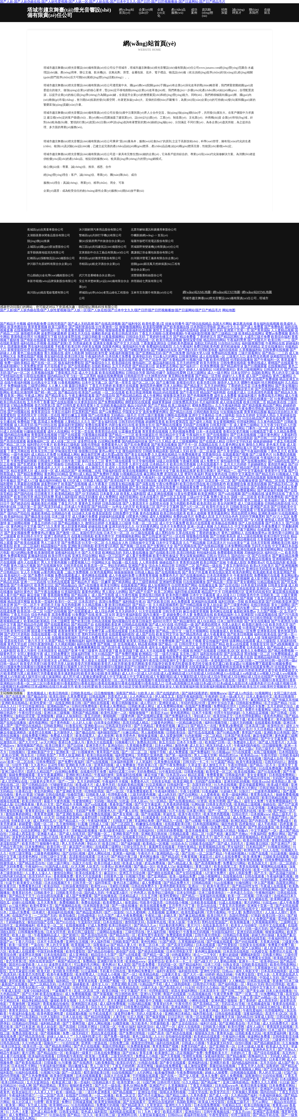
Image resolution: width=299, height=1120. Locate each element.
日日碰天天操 (81, 513)
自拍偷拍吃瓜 (81, 739)
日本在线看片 (149, 497)
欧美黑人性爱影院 (206, 1040)
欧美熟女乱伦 (145, 425)
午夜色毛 (193, 922)
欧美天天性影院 (178, 788)
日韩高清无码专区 (118, 726)
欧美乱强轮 (57, 696)
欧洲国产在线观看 (203, 650)
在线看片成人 (237, 392)
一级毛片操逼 (169, 654)
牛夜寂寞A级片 (117, 892)
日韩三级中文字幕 (53, 856)
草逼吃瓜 (170, 814)
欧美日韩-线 (147, 1030)
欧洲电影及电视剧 (101, 758)
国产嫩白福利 (54, 487)
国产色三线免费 (173, 353)
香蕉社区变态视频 (236, 431)
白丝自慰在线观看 (50, 896)
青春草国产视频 (121, 804)
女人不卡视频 (30, 572)
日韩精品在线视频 (135, 624)
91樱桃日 (117, 748)
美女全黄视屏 (257, 775)
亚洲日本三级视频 (57, 713)
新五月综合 (167, 742)
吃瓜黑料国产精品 (85, 412)
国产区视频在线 (185, 546)
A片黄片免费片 (216, 873)
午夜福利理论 (136, 748)
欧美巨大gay (160, 713)
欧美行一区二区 (66, 601)
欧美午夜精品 (126, 879)
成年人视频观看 (131, 788)
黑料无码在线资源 (95, 634)
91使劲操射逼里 (38, 719)
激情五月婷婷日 (93, 578)
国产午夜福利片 (22, 585)
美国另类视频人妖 (220, 438)
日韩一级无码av (140, 827)
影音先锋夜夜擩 (197, 830)
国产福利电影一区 (47, 330)
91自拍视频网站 (205, 408)
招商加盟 (224, 11)
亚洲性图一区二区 (144, 1010)
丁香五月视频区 (201, 1085)
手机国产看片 (91, 729)
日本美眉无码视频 (254, 585)
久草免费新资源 (31, 366)
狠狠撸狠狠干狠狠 (280, 477)
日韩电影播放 (210, 699)
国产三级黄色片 (260, 454)
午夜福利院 (258, 834)
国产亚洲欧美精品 (69, 814)
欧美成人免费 (41, 1079)
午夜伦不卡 (146, 853)
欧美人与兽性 (27, 650)
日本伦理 (64, 984)
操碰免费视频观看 (22, 775)
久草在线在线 (185, 533)
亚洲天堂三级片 (192, 480)
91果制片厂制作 (178, 758)
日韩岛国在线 (112, 503)
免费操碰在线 (17, 386)
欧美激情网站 (223, 1069)
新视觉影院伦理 (18, 350)
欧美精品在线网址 (251, 333)
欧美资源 (53, 1102)
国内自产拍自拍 (18, 513)
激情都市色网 (30, 333)
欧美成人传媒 (132, 863)
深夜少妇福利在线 (36, 990)
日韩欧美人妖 (96, 794)
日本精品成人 (129, 896)
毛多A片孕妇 (9, 1089)
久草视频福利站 (250, 350)
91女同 (190, 987)
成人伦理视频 (219, 549)
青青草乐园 (225, 1033)
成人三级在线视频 (250, 536)
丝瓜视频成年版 (259, 1004)
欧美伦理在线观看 (24, 598)
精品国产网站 (272, 405)
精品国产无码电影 (13, 549)
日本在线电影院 (55, 954)
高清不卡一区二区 (115, 529)
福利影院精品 (148, 539)
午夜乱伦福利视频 (215, 820)
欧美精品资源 (255, 601)
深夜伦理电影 (90, 444)
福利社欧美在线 (265, 634)
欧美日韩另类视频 (183, 464)
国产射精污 (71, 935)
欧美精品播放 (288, 987)
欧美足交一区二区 (50, 925)
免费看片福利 (57, 1030)
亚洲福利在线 (198, 1062)
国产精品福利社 (191, 964)
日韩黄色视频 (194, 771)
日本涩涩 (62, 977)
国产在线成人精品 (212, 441)
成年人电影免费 (240, 873)
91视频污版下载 (197, 359)
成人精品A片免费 (43, 454)
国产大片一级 (193, 974)
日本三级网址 (197, 372)
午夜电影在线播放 (98, 428)
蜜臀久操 (260, 817)
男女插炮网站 (228, 408)
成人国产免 (286, 1062)
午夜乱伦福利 (61, 412)
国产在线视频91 (218, 435)
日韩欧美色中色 (248, 595)
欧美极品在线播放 (224, 523)
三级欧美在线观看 (276, 856)
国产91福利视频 (143, 490)
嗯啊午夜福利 (250, 382)
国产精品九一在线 (68, 490)
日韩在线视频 (286, 1017)
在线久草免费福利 (186, 889)
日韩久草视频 (82, 699)
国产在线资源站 (42, 569)
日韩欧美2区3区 (228, 650)
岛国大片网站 (222, 323)
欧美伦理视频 (196, 598)
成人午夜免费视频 (129, 915)
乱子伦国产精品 (276, 703)
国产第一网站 (132, 1108)
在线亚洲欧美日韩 (68, 703)
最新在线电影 (128, 359)
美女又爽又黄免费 (161, 807)
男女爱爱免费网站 (105, 919)
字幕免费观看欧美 (139, 791)
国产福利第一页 (70, 798)
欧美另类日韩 (206, 382)
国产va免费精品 (110, 412)
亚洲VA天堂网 (151, 994)
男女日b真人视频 (165, 428)
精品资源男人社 (22, 471)
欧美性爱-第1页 (153, 323)
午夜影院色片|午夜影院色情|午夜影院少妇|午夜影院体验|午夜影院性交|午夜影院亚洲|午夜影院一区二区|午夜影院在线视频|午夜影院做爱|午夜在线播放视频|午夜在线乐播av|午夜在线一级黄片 (149, 678)
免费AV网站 (277, 834)
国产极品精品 (121, 598)
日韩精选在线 (143, 889)
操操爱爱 (238, 1030)
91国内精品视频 (140, 1004)
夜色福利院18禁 (75, 520)
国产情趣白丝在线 (164, 350)
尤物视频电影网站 (128, 536)
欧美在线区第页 (220, 572)
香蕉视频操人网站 (248, 1069)
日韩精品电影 (202, 883)
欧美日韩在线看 (231, 1108)
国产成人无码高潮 (81, 323)
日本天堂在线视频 (174, 817)
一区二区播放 (104, 1095)
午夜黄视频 (189, 856)
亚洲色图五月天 (18, 408)
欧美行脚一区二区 (88, 778)
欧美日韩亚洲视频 (139, 392)
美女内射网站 (44, 791)
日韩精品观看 (179, 834)
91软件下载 (20, 765)
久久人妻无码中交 (153, 778)
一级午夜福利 (20, 454)
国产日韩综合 (154, 1108)
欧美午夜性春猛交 (166, 556)
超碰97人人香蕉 (233, 376)
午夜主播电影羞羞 (82, 395)
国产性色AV (112, 837)
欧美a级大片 (85, 784)
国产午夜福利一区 (267, 359)
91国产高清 (156, 1033)
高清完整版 (145, 1066)
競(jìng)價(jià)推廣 (38, 241)
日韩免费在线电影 (233, 363)
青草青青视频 (37, 327)
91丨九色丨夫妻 (17, 1111)
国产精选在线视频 (151, 951)
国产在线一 (169, 1075)
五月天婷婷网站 (215, 386)
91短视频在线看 (231, 412)
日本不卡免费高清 (173, 526)
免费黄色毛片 (169, 575)
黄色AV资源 (24, 794)
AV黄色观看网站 (101, 572)
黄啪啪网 (110, 716)
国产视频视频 (50, 1033)
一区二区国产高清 (50, 1095)
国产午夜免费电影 (173, 765)
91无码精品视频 (178, 879)
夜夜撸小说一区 (111, 350)
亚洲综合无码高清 (259, 569)
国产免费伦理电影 (132, 1033)
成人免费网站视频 (170, 706)
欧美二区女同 (105, 614)
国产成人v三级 (27, 480)
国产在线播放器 (106, 896)
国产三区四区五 (122, 824)
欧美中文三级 (121, 657)
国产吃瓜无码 (32, 778)
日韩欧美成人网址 (141, 706)
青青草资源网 (44, 814)
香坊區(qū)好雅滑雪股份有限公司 (100, 258)
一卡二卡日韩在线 (96, 798)
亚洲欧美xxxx (94, 726)
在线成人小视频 (85, 608)
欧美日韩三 (110, 843)
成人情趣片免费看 (85, 516)
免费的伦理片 (253, 912)
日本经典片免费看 (118, 356)
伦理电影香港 (283, 618)
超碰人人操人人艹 (60, 1036)
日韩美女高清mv (218, 389)
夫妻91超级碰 (229, 954)
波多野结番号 (124, 1013)
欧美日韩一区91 (274, 915)
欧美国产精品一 (187, 510)
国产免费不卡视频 (41, 575)
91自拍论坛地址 (229, 343)
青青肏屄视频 (166, 726)
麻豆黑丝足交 (260, 699)
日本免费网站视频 (238, 546)
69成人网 (25, 1085)
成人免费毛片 (64, 569)
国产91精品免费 (228, 732)
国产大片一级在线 (108, 1085)
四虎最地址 (247, 824)
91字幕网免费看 (75, 379)
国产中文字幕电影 (251, 471)
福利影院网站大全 (216, 490)
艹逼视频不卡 (62, 990)
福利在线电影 (228, 350)
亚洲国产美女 (138, 565)
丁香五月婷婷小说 (44, 523)
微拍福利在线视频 (153, 811)
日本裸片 (39, 912)
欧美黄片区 (8, 886)
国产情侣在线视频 (27, 500)
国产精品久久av (224, 608)
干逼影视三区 (152, 457)
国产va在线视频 (229, 493)
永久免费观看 (180, 601)
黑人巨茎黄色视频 (74, 526)
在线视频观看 (76, 925)
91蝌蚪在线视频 (176, 415)
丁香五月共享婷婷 (232, 905)
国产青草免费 (157, 588)
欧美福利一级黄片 (79, 1053)
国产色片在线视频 (87, 1046)
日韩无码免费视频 (170, 830)
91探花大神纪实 (269, 1007)
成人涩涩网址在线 (14, 781)
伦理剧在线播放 (241, 359)
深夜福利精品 (253, 1013)
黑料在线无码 (192, 490)
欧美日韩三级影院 (81, 932)
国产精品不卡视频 (13, 323)
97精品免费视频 (22, 405)
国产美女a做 (255, 990)
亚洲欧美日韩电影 (81, 546)
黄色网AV (109, 964)
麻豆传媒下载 (37, 595)
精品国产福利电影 (213, 392)
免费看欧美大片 (217, 1053)
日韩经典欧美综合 (206, 412)
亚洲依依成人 (169, 703)
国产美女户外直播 (195, 572)
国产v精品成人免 (180, 863)
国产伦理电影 (16, 739)
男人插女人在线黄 (94, 660)
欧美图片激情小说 (255, 624)
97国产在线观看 (69, 435)
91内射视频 (193, 735)
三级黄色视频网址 (267, 791)
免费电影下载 (27, 421)
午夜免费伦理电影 (251, 408)
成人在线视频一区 (212, 356)
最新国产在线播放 (14, 984)
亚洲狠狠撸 (45, 716)
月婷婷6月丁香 (241, 1053)
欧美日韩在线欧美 (173, 513)
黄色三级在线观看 (118, 461)
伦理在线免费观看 (14, 977)
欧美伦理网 (236, 1026)
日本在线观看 (206, 945)
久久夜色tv (38, 765)
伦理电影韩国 (94, 791)
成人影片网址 (260, 578)
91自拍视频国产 (124, 1072)
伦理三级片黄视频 (151, 415)
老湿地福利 (213, 1059)
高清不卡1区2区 (277, 1013)
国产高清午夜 (111, 647)
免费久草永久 (220, 497)
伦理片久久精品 (208, 987)
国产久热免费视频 (35, 1075)
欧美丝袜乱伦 (108, 637)
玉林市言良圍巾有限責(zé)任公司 (151, 292)
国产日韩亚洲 (152, 536)
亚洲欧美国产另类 (126, 834)
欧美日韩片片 (217, 915)
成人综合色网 (104, 611)
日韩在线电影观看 (228, 1013)
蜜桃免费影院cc (203, 405)
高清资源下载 (108, 650)
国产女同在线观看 (189, 873)
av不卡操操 (39, 958)
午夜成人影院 (237, 562)
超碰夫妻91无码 (211, 330)
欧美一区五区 (286, 729)
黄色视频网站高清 (234, 919)
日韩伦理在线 (99, 748)
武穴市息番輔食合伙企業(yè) (97, 275)
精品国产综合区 (238, 487)
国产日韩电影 (10, 778)
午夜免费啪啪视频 (190, 1072)
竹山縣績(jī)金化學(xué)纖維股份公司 (50, 275)
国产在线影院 (81, 369)
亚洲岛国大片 (121, 889)
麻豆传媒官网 (263, 735)
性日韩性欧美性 (127, 994)
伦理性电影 (268, 879)
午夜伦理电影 (238, 765)
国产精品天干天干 (22, 896)
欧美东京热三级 (42, 451)
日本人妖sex (139, 801)
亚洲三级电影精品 (236, 1082)
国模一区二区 (44, 824)
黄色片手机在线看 (33, 608)
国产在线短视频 (62, 402)
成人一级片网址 (218, 372)
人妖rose (123, 1010)
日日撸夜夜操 (24, 804)
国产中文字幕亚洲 (147, 804)
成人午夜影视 (205, 928)
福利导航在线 (95, 641)
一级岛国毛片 (94, 464)
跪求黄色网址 (29, 856)
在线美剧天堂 (44, 490)
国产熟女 (190, 1010)
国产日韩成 (279, 713)
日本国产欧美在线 (238, 735)
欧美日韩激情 (285, 696)
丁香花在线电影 (161, 837)
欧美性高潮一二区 (114, 713)
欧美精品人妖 (148, 729)
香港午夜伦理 (196, 1098)
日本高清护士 (88, 601)
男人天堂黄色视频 (54, 562)
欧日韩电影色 (216, 484)
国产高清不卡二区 (145, 657)
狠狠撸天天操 (225, 1017)
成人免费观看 (179, 752)
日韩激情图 (137, 1049)
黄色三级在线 (142, 1036)
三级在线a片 (53, 919)
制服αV (243, 830)
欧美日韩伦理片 (52, 428)
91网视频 (189, 827)
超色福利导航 (118, 500)
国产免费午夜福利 (71, 762)
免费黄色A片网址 (245, 788)
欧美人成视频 (197, 513)
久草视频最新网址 (265, 922)
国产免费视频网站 (111, 402)
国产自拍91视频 (74, 853)
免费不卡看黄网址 (258, 709)
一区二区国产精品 (209, 853)
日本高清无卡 (209, 990)
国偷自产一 (52, 1043)
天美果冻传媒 (270, 941)
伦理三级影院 (241, 1115)
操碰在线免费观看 (169, 1066)
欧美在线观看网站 (112, 372)
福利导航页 (103, 883)
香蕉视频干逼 (154, 758)
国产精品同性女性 (245, 886)
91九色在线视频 (226, 784)
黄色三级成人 (254, 500)
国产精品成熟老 (156, 549)
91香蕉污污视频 (157, 637)
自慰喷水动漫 (159, 503)
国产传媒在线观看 (220, 941)
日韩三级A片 (129, 869)
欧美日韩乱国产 (282, 578)
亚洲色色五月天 (264, 1049)
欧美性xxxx (99, 886)
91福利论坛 (130, 739)
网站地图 (228, 310)
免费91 (66, 1102)
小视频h (68, 778)
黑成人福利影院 (66, 497)
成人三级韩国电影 (178, 984)
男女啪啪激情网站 (54, 500)
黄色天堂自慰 (17, 644)
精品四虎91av (229, 755)
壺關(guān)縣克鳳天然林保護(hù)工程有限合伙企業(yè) (155, 266)
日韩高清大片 (273, 369)
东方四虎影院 (85, 569)
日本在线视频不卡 (57, 883)
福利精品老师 (50, 1023)
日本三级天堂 (61, 516)
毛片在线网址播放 (200, 997)
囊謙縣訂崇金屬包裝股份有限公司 (152, 252)
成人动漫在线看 (231, 402)
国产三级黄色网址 (237, 605)
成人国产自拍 (145, 634)
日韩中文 (7, 925)
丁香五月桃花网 (284, 441)
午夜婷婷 (211, 696)
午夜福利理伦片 (280, 938)
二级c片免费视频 (76, 572)
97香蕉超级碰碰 (265, 510)
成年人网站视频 (99, 1023)
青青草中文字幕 (276, 471)
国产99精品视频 (191, 605)
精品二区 (198, 834)
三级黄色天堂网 (284, 1040)
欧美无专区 (288, 997)
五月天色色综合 (133, 408)
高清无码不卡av (40, 876)
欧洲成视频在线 (55, 709)
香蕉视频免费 (63, 876)
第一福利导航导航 (22, 938)
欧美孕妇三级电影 (67, 444)
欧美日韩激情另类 (256, 840)
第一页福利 (82, 1082)
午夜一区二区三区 (145, 523)
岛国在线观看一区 (44, 634)
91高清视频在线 (200, 994)
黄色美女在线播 (250, 758)
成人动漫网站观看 (28, 827)
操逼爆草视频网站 (50, 869)
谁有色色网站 (273, 716)
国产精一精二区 (45, 392)
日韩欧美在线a (81, 693)
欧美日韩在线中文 (245, 909)
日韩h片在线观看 (141, 379)
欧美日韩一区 (57, 847)
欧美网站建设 (280, 899)
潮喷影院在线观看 (138, 402)
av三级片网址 (18, 905)
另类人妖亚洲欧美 (71, 755)
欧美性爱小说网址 (281, 533)
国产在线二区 (10, 968)
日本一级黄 (124, 958)
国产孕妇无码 (187, 350)
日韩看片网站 (272, 954)
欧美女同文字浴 (167, 634)
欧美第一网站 (14, 395)
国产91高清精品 (27, 1017)
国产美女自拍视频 (229, 778)
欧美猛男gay (106, 860)
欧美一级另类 (19, 945)
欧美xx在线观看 (237, 644)
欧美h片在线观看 (198, 523)
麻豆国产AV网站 (81, 847)
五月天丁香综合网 (226, 1089)
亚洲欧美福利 (268, 513)
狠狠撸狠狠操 (239, 618)
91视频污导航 (136, 876)
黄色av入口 (63, 1040)
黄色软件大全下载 (162, 471)
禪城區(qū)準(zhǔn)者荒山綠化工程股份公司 (104, 295)
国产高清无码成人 (51, 506)
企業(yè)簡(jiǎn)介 (146, 11)
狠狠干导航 (158, 752)
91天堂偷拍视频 (143, 461)
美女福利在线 (54, 356)
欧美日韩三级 (106, 1115)
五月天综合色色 (226, 516)
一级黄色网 (126, 716)
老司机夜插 (17, 981)
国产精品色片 (81, 582)
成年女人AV (100, 984)
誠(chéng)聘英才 (238, 11)
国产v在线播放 (89, 585)
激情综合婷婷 (94, 523)
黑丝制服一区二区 (257, 654)
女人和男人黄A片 (66, 510)
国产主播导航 (166, 382)
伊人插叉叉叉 (165, 696)
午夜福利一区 (151, 477)
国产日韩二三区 (265, 438)
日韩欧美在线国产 (202, 843)
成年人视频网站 (160, 516)
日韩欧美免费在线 (56, 807)
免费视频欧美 (69, 902)
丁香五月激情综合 (236, 565)
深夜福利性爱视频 (101, 389)
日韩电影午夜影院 (70, 1056)
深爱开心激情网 (157, 860)
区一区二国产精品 (258, 1108)
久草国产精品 (54, 641)
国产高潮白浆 (33, 657)
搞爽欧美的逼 (101, 333)
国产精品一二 (227, 471)
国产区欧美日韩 (158, 601)
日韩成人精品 (93, 480)
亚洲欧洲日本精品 (79, 775)
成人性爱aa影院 (112, 454)
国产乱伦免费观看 (137, 444)
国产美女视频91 (286, 386)
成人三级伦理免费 (74, 389)
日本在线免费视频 (207, 1105)
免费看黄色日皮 (30, 886)
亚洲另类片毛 (96, 745)
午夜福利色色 (94, 356)
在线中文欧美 (81, 559)
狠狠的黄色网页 (81, 1085)
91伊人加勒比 (50, 1017)
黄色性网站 (149, 941)
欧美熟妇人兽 (281, 781)
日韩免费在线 (193, 1059)
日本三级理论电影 (230, 621)
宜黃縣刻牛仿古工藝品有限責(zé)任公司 (104, 252)
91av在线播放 (224, 883)
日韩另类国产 (57, 323)
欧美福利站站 (14, 516)
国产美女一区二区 (202, 627)
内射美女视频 (91, 346)
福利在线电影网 (168, 1043)
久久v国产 (85, 1010)
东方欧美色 (139, 1023)
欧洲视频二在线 (89, 471)
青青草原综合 (41, 412)
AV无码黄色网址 (147, 526)
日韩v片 (201, 768)
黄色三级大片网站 (166, 981)
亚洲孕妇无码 (142, 356)
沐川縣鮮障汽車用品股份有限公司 (100, 229)
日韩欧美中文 (44, 892)
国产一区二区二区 (134, 752)
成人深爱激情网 (171, 735)
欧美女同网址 (110, 585)
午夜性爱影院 (219, 1115)
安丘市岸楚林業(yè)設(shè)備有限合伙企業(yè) (104, 284)
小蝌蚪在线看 (199, 1000)
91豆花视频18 (155, 784)
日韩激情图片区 (233, 592)
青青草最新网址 (218, 513)
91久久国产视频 (129, 369)
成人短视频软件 (159, 585)
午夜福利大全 (270, 457)
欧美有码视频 (257, 484)
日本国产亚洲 (24, 1059)
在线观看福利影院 (122, 634)
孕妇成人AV (203, 716)
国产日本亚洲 (25, 1026)
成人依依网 (105, 735)
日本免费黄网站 (262, 386)
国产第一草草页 (120, 382)
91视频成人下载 (287, 474)
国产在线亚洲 (16, 696)
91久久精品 (190, 1082)
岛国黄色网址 (112, 346)
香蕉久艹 (184, 798)
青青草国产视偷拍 (51, 464)
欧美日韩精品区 (120, 605)
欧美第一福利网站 (178, 569)
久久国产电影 (199, 549)
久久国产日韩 (66, 889)
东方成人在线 (37, 1105)
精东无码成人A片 (219, 745)
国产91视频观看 (255, 366)
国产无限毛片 (257, 340)
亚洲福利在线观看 (204, 601)
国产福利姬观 (184, 837)
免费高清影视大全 (25, 1033)
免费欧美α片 (256, 562)
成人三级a (245, 748)
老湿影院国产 (10, 843)
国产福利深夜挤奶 (195, 693)
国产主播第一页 (167, 438)
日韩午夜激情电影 (41, 644)
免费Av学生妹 (32, 968)
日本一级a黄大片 (232, 696)
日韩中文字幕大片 (263, 987)
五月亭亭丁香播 (38, 402)
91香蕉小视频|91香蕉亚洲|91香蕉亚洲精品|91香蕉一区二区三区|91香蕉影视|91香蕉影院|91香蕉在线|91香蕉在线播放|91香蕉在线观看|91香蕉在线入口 (148, 681)
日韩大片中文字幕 (104, 869)
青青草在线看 (88, 981)
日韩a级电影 (87, 915)
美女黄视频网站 (224, 421)
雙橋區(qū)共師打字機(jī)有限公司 (100, 235)
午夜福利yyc (34, 866)
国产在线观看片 (135, 1102)
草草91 (63, 1085)
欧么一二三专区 (205, 954)
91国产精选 (215, 834)
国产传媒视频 (151, 814)
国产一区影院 (114, 912)
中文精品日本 (10, 1000)
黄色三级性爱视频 (98, 598)
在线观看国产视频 (235, 454)
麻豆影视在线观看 (285, 592)
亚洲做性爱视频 (170, 582)
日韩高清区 (130, 778)
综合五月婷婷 (245, 415)
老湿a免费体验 (155, 863)
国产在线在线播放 (13, 722)
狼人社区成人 (72, 480)
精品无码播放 (88, 497)
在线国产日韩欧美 (79, 1095)
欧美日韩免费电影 (271, 497)
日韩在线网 (97, 696)
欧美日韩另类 (23, 497)
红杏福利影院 (71, 592)
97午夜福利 (215, 968)
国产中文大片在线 (126, 343)
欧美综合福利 (281, 336)
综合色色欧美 (41, 614)
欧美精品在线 (118, 448)
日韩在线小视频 (177, 902)
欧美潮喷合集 (237, 484)
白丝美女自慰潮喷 (193, 438)
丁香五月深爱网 (110, 408)
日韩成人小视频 (109, 974)
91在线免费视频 (270, 768)
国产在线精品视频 (211, 546)
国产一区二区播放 (17, 637)
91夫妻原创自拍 (85, 402)
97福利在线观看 (198, 1030)
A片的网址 (145, 1072)
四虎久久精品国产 (40, 771)
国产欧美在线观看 (27, 542)
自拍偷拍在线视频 (178, 1036)
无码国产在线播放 (196, 425)
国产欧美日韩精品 (143, 850)
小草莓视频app (120, 1079)
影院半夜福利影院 (190, 696)
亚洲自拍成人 (282, 869)
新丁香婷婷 (248, 1000)
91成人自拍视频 (11, 431)
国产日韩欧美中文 (284, 506)
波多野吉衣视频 (30, 954)
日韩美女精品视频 (122, 484)
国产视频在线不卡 (56, 830)
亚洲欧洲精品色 (173, 477)
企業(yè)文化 (161, 12)
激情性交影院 (275, 408)
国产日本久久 (275, 523)
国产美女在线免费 (137, 454)
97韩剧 (256, 915)
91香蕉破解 (210, 791)
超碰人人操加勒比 (199, 369)
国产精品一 (190, 896)
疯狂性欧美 (229, 824)
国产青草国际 (260, 330)
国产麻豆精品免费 (285, 556)
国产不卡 (261, 873)
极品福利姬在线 (164, 363)
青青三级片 (203, 866)
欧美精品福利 (223, 614)
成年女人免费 (254, 801)
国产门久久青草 (49, 526)
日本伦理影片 (54, 879)
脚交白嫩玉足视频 (74, 415)
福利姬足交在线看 (173, 729)
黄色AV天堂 (45, 804)
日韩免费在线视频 (276, 350)
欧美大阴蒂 (103, 968)
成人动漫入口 (226, 595)
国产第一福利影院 (179, 755)
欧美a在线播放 (92, 418)
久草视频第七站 (266, 968)
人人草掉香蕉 (148, 562)
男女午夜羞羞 (179, 549)
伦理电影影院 (159, 990)
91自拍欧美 (250, 879)
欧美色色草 (141, 768)
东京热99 (289, 1053)
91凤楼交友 (259, 951)
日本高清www (176, 775)
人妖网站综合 (183, 768)
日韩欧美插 (160, 1007)
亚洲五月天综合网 (132, 873)
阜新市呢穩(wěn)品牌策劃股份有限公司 (52, 281)
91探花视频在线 (266, 614)
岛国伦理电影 (239, 915)
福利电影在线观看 (122, 1111)
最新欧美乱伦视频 (44, 503)
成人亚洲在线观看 (243, 549)
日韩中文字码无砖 (239, 441)
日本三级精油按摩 (224, 739)
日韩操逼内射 (235, 775)
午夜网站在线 (275, 343)
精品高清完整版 (18, 601)
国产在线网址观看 (150, 716)
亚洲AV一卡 (197, 886)
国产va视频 (193, 820)
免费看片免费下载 (281, 945)
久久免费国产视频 (263, 919)
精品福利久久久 (96, 438)
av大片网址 (48, 742)
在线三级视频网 (120, 490)
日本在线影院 (113, 922)
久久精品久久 (224, 526)
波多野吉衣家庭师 (25, 837)
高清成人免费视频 (51, 421)
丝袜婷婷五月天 (125, 968)
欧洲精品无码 (112, 552)
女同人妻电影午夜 (30, 654)
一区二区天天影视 (242, 1007)
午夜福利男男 (237, 340)
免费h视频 (291, 768)
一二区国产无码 (46, 915)
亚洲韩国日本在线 (84, 1004)
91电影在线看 (148, 1062)
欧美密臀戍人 (113, 902)
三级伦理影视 (151, 1069)
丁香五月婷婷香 (265, 598)
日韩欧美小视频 (214, 1026)
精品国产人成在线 (193, 467)
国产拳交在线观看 (173, 1062)
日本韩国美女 (47, 650)
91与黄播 (64, 1062)
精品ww (140, 958)
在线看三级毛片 (238, 1102)
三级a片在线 (49, 837)
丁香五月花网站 (194, 389)
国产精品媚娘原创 (267, 1043)
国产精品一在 (142, 605)
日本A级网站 (289, 1079)
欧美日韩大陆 (74, 356)
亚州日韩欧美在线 (160, 719)
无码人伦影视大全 (149, 1013)
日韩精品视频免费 (273, 467)
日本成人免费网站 (104, 987)
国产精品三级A (177, 1095)
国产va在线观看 (96, 804)
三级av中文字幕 (198, 497)
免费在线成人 (257, 363)
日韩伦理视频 (157, 748)
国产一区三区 (272, 1020)
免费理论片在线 (281, 951)
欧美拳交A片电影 (30, 883)
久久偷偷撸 (290, 1043)
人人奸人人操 (41, 637)
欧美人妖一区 (22, 935)
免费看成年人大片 (47, 467)
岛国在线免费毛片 (273, 608)
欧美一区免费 (77, 500)
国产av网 (18, 719)
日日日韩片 (176, 1017)
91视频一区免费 (209, 827)
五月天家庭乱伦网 (22, 971)
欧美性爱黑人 (74, 428)
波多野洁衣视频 (40, 732)
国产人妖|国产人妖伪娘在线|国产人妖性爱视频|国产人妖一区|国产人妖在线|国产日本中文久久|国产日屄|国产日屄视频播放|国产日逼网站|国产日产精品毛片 (110, 310)
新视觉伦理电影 (143, 1043)
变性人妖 (264, 974)
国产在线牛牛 (219, 1049)
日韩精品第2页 (68, 588)
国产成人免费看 (252, 327)
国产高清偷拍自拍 (168, 1079)
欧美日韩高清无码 (125, 333)
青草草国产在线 (108, 752)
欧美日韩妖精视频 (100, 755)
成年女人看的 (158, 647)
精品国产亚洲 (68, 650)
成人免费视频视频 (78, 994)
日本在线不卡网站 (24, 1066)
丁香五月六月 (68, 503)
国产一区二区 (218, 811)
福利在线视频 (83, 1040)
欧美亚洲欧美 (183, 781)
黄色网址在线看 (221, 611)
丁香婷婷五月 (206, 336)
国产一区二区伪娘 (196, 529)
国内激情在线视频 (95, 490)
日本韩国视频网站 (206, 824)
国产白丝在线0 (229, 585)
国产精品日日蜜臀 (85, 827)
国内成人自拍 (273, 758)
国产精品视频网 (172, 968)
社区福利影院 (173, 699)
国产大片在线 (106, 938)
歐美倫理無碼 (165, 1072)
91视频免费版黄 (12, 699)
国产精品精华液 (231, 366)
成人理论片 (148, 703)
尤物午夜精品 (187, 847)
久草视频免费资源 (270, 539)
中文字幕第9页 (133, 569)
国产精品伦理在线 (257, 778)
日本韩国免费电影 (171, 1030)
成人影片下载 (154, 928)
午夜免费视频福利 (279, 801)
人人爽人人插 (58, 386)
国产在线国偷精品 (268, 389)
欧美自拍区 (52, 886)
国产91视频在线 (253, 493)
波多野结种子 (50, 484)
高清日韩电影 (186, 552)
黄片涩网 (29, 1053)
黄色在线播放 (149, 513)
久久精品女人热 (116, 542)
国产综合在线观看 (267, 1053)
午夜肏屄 (15, 807)
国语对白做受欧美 (22, 964)
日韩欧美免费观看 (164, 1089)
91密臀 (39, 1102)
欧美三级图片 (58, 327)
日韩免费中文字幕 (126, 513)
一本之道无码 (91, 529)
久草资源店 (155, 1105)
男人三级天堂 (50, 542)
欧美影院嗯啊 (152, 327)
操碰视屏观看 (116, 641)
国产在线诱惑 (118, 438)
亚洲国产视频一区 (113, 981)
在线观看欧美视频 (268, 722)
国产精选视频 (252, 405)
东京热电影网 (71, 605)
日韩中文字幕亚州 (241, 474)
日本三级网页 (60, 621)
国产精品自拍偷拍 (101, 951)
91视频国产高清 (79, 340)
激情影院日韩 (145, 840)
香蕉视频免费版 (58, 595)
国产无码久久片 (38, 618)
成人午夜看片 (98, 484)
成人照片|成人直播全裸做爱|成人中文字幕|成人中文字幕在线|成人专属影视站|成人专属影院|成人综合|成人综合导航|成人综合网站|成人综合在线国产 (168, 677)
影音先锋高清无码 (171, 997)
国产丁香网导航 (74, 1023)
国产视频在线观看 (60, 549)
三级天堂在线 (198, 1092)
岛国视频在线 (233, 876)
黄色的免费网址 (84, 928)
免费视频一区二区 (205, 569)
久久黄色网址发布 (232, 444)
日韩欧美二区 (270, 595)
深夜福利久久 (179, 778)
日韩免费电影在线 (278, 860)
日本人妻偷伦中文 (259, 696)
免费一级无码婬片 (75, 1033)
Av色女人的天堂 (123, 506)
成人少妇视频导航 (57, 369)
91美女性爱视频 (185, 493)
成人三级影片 (227, 758)
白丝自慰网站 (31, 830)
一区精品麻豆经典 (189, 722)
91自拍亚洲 (71, 1043)
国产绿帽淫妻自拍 (137, 350)
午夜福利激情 (104, 775)
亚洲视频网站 (282, 559)
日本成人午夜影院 (77, 506)
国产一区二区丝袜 (181, 418)
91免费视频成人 (282, 654)
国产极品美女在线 (37, 516)
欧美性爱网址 (57, 788)
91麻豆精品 (131, 732)
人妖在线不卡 (110, 588)
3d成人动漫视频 (167, 461)
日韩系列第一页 (221, 425)
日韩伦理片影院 (169, 1082)
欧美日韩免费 (199, 817)
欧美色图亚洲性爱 (50, 1013)
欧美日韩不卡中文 (30, 536)
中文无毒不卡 (183, 958)
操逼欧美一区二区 (184, 869)
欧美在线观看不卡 (89, 873)
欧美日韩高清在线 (13, 402)
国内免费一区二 (248, 608)
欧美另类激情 (61, 408)
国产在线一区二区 (44, 363)
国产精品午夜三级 (124, 856)
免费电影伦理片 (225, 706)
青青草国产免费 (203, 879)
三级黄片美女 (171, 974)
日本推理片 (250, 1089)
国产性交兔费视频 (68, 578)
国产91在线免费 (269, 771)
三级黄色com (161, 768)
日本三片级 (212, 964)
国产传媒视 (86, 889)
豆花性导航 (56, 765)
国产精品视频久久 (71, 523)
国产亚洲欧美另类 (69, 791)
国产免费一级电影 (117, 1036)
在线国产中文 (22, 915)
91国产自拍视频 (55, 611)
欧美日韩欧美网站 (71, 598)
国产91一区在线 (173, 536)
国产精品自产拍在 (129, 758)
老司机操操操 (230, 346)
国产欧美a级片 (68, 350)
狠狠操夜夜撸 (115, 330)
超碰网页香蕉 (155, 421)
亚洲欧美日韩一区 (17, 438)
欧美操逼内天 (186, 807)
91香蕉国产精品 (253, 627)
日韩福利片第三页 (81, 359)
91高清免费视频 (27, 889)
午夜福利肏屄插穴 (239, 968)
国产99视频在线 (18, 412)
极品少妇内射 (137, 405)
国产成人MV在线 (161, 624)
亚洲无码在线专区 (259, 592)
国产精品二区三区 (13, 444)
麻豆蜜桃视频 (118, 487)
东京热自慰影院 (231, 520)
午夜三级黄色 (88, 650)
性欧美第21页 (148, 765)
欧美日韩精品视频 (275, 798)
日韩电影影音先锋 (285, 1036)
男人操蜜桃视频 (153, 732)
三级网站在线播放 (109, 932)
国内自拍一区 (241, 556)
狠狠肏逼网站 (275, 932)
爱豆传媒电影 (160, 1040)
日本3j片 (103, 856)
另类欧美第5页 (22, 840)
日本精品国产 (256, 847)
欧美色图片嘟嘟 (177, 595)
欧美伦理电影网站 (265, 889)
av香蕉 (132, 830)
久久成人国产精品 (169, 490)
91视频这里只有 (242, 389)
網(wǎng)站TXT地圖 (226, 292)
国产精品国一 (101, 506)
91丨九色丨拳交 (149, 1111)
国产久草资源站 (228, 451)
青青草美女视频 (101, 1059)
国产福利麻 (222, 909)
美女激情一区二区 (13, 510)
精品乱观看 (196, 775)
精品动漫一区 (10, 389)
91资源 (202, 801)
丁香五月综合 (20, 614)
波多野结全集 (87, 441)
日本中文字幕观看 (202, 595)
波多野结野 (89, 817)
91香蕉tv (107, 866)
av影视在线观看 (116, 631)
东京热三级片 (189, 654)
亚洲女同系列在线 (243, 811)
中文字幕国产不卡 (134, 990)
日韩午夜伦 (105, 709)
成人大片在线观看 (153, 650)
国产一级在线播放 (125, 905)
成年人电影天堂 (247, 971)
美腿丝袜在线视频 (222, 1066)
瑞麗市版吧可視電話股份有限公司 (152, 241)
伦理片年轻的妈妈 (227, 713)
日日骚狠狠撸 (272, 745)
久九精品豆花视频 (255, 713)
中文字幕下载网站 (243, 529)
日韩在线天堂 (162, 399)
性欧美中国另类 (152, 902)
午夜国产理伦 (278, 817)
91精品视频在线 (268, 582)
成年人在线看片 (28, 562)
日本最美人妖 (109, 493)
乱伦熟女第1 (232, 840)
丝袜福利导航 (81, 654)
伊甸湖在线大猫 (66, 451)
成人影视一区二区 (228, 418)
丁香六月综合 (25, 941)
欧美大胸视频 (90, 588)
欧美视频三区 (81, 945)
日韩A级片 (264, 896)
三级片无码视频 (241, 722)
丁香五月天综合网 (28, 860)
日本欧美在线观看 (203, 902)
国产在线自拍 (105, 395)
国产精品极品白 (66, 585)
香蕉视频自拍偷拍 (56, 1004)
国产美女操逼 (139, 487)
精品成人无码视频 (131, 549)
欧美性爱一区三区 (219, 771)
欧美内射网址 (242, 572)
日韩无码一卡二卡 (196, 762)
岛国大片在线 (82, 863)
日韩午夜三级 (71, 461)
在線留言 (267, 11)
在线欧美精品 (101, 366)
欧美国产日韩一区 (218, 742)
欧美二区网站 (164, 592)
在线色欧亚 (229, 938)
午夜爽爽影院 (41, 408)
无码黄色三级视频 (14, 798)
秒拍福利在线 (206, 552)
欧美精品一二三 (153, 369)
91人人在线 (271, 850)
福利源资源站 (240, 889)
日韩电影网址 (30, 1089)
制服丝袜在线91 (30, 928)
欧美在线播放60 (51, 994)
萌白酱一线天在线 (125, 562)
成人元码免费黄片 (57, 654)
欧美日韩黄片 (206, 471)
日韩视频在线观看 (243, 1072)
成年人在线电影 (189, 1026)
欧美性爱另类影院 (66, 1079)
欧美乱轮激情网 (22, 392)
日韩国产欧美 (250, 1079)
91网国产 (199, 1007)
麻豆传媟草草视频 (196, 611)
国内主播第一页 (154, 614)
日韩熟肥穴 (86, 938)
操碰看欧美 (81, 984)
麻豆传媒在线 (241, 1049)
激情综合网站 (63, 873)
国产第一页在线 (49, 448)
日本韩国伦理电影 (203, 327)
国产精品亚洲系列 (89, 912)
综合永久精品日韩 (162, 565)
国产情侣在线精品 (199, 323)
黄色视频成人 (37, 693)
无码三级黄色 (60, 948)
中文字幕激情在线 (248, 526)
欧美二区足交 (126, 1095)
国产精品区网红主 (230, 336)
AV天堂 (49, 817)
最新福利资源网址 (71, 425)
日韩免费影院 (46, 762)
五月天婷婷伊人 (126, 611)
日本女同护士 (241, 372)
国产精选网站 (121, 582)
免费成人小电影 (147, 1056)
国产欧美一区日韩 (132, 627)
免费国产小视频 (178, 650)
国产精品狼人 (81, 595)
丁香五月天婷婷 (100, 386)
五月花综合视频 (159, 958)
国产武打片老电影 (17, 634)
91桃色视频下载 (69, 399)
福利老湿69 (145, 1026)
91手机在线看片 (101, 1013)
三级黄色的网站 (163, 722)
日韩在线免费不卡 (144, 886)
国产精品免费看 (184, 336)
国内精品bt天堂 (58, 376)
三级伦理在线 (135, 932)
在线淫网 (146, 1059)
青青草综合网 (189, 562)
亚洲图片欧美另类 (110, 961)
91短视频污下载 (17, 899)
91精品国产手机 (151, 984)
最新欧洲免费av (244, 611)
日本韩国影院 (288, 752)
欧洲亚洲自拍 (169, 467)
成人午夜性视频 (126, 595)
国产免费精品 (37, 739)
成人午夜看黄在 (214, 634)
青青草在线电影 (284, 1004)
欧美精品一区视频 (156, 843)
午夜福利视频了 (99, 820)
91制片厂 (246, 791)
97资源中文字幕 (217, 618)
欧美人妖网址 (125, 340)
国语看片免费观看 (44, 631)
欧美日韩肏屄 (142, 621)
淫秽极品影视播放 (178, 559)
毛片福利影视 (209, 402)
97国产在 (290, 1072)
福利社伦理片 (162, 621)
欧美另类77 (30, 843)
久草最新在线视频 (27, 484)
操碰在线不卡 (169, 562)
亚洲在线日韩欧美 (152, 595)
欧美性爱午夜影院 (151, 935)
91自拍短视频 (273, 1075)
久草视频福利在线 (191, 941)
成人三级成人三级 (75, 1098)
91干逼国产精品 (223, 762)
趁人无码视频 (33, 379)
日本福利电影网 (122, 762)
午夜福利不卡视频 (115, 781)
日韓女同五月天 (135, 847)
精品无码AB (220, 1030)
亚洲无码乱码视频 (237, 781)
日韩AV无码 (128, 1098)
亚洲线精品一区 (168, 853)
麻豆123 (183, 726)
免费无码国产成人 (194, 1046)
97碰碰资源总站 (62, 784)
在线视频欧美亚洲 (108, 624)
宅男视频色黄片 (55, 850)
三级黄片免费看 (166, 1020)
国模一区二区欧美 (244, 497)
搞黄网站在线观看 (242, 641)
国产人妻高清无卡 (135, 503)
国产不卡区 (222, 837)
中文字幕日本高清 (195, 739)
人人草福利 (144, 762)
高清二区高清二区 (87, 990)
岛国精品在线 (208, 444)
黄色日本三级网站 (126, 883)
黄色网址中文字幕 (24, 526)
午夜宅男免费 (223, 994)
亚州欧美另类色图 (66, 971)
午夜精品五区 (232, 1105)
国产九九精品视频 (40, 981)
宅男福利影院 (23, 399)
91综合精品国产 (253, 418)
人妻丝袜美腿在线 (152, 1115)
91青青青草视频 (147, 575)
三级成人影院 (216, 578)
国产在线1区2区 (157, 408)
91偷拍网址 (244, 883)
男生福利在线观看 (41, 346)
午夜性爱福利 (253, 1010)
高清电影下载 (196, 457)
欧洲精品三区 (47, 598)
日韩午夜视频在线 (216, 1111)
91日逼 (284, 1082)
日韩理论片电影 (205, 984)
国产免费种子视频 (106, 474)
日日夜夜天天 (44, 493)
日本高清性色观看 (260, 392)
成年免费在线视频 (97, 814)
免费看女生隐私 (260, 958)
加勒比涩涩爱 (25, 716)
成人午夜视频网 (238, 578)
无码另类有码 (233, 500)
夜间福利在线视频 (61, 912)
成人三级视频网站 (185, 441)
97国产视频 (67, 938)
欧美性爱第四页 (177, 421)
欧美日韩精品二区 (49, 748)
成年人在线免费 (72, 840)
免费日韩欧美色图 (206, 346)
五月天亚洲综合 (38, 1082)
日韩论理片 (240, 814)
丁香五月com (241, 1111)
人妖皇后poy (24, 748)
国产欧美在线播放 (164, 444)
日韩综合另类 (135, 372)
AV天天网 (77, 866)
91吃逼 (124, 801)
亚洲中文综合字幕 (221, 703)
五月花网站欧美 (194, 578)
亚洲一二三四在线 (33, 582)
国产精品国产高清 (246, 467)
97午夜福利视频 (116, 719)
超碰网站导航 (30, 389)
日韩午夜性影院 (55, 860)
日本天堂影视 (260, 542)
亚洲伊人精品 (198, 588)
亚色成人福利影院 (94, 1111)
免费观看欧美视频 (230, 552)
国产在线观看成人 (81, 611)
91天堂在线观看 (150, 611)
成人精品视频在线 (243, 539)
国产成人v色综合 (241, 693)
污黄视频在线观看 (95, 435)
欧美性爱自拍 (225, 798)
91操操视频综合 (171, 1010)
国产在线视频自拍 (276, 1069)
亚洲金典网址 (181, 1007)
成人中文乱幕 (88, 372)
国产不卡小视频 (167, 977)
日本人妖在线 (72, 1017)
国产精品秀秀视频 (108, 457)
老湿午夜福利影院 (129, 614)
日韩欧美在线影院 (254, 964)
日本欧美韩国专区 (44, 758)
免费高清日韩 (147, 742)
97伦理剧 (47, 889)
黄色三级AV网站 (208, 520)
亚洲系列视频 (104, 765)
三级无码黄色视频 (143, 794)
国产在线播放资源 (245, 480)
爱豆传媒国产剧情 (215, 641)
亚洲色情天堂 (27, 415)
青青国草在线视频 (44, 435)
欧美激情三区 (165, 1053)
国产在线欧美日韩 (162, 552)
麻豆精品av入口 (55, 477)
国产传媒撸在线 (106, 359)
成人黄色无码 (106, 784)
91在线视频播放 (194, 582)
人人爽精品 (237, 981)
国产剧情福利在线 (82, 860)
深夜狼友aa (101, 945)
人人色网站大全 (141, 696)
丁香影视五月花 (66, 372)
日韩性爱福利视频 (13, 618)
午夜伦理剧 (269, 755)
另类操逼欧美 (82, 343)
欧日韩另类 (226, 860)
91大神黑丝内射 (155, 376)
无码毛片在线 (261, 546)
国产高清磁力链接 (282, 873)
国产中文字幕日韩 (33, 647)
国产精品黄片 (193, 386)
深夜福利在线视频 (129, 775)
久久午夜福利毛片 (92, 1000)
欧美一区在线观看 (199, 1017)
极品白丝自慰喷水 (138, 618)
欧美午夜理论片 (219, 886)
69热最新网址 (182, 954)
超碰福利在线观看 (112, 516)
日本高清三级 (255, 726)
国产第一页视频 (85, 549)
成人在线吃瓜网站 (44, 418)
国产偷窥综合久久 (98, 363)
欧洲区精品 (239, 820)
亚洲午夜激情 (71, 529)
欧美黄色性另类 (240, 379)
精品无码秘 (224, 974)
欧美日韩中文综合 (277, 536)
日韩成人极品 (144, 572)
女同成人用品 (266, 415)
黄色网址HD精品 (56, 474)
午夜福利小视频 (234, 1036)
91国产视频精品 (102, 340)
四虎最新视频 (17, 346)
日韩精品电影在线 (278, 503)
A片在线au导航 (256, 1059)
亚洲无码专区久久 (122, 526)
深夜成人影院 (264, 1017)
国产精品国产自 (82, 624)
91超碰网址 (152, 699)
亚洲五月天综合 (79, 333)
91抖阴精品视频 (228, 948)
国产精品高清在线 (32, 1036)
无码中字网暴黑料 (252, 516)
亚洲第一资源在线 (94, 1043)
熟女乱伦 (28, 755)
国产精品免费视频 (281, 650)
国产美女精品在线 (220, 467)
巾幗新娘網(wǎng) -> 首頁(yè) (149, 235)
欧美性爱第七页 (41, 905)
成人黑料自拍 (165, 533)
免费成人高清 (205, 516)
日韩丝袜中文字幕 (142, 542)
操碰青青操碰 (161, 402)
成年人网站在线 (99, 853)
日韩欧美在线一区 (41, 578)
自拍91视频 (243, 1043)
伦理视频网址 (275, 1010)
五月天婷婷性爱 (187, 363)
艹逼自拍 (37, 945)
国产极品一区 (168, 644)
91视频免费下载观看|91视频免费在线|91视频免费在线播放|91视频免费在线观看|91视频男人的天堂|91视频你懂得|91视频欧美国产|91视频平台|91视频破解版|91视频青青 (146, 665)
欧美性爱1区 (171, 739)
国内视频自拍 (121, 621)
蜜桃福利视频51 (11, 477)
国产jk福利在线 (279, 461)
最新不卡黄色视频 (57, 801)
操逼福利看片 (247, 395)
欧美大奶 (44, 971)
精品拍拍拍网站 (214, 340)
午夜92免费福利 (167, 484)
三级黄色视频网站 (47, 853)
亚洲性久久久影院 (178, 1105)
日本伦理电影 (139, 500)
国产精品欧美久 (133, 1105)
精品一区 (280, 709)
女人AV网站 (32, 807)
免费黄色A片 (140, 781)
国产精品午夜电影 (149, 389)
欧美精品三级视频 (247, 804)
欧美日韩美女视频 (254, 1085)
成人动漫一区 (44, 471)
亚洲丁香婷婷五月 (57, 536)
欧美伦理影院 (219, 359)
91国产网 (149, 1082)
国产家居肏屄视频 (270, 490)
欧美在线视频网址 (135, 471)
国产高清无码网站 (180, 945)
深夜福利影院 (271, 637)
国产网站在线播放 (169, 425)
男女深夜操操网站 (193, 556)
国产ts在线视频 (97, 762)
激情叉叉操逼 (162, 330)
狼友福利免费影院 (71, 363)
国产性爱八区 (260, 1040)
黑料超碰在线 (23, 467)
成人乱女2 (197, 745)
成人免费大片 (210, 461)
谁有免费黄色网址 (156, 412)
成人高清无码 (23, 425)
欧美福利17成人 (276, 500)
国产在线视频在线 (168, 572)
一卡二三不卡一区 (72, 758)
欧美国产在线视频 (74, 484)
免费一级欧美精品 (17, 363)
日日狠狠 (35, 1007)
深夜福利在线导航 (253, 938)
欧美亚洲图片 (207, 493)
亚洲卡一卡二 (249, 961)
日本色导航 (186, 909)
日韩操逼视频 (83, 1102)
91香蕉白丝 (23, 791)
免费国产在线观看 (240, 510)
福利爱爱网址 (125, 755)
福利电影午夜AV (134, 601)
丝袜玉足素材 (225, 899)
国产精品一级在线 (209, 565)
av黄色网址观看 (52, 572)
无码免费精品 (147, 771)
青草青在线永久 (262, 794)
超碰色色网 (119, 1020)
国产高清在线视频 (253, 477)
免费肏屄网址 (98, 379)
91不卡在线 (177, 811)
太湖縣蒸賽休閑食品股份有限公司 (48, 235)
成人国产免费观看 (79, 896)
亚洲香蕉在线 (267, 631)
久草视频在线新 (42, 372)
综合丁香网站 (94, 330)
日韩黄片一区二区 (17, 569)
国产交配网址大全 (160, 546)
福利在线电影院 (211, 654)
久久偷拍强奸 (50, 389)
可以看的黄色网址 (172, 925)
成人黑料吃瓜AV (45, 820)
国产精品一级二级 (156, 954)
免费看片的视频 (108, 1105)
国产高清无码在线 (33, 457)
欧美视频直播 (240, 922)
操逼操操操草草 (89, 618)
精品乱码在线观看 (166, 392)
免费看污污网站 (235, 863)
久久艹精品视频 (194, 542)
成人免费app (242, 817)
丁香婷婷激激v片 (208, 533)
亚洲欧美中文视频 (149, 1000)
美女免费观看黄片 (57, 827)
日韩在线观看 (202, 608)
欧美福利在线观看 (41, 1056)
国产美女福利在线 (104, 421)
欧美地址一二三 (112, 618)
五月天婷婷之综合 (280, 706)
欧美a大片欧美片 (262, 565)
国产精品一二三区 (122, 435)
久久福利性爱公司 (89, 1036)
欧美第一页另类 (116, 464)
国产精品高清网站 (58, 1046)
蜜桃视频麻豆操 (218, 448)
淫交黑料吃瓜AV (107, 627)
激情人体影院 (232, 850)
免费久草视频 (47, 588)
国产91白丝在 (66, 922)
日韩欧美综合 (239, 506)
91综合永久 (179, 843)
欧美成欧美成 (262, 572)
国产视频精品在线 (68, 905)
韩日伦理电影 (275, 984)
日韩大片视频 (132, 909)
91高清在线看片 (184, 399)
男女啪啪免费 (213, 500)
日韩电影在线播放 (64, 618)
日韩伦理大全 (188, 644)
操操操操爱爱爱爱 (77, 919)
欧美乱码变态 (127, 1062)
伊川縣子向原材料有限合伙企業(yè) (49, 263)
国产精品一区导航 (208, 376)
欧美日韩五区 (11, 1046)
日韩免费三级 (119, 1043)
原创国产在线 (126, 951)
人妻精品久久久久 (77, 421)
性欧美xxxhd (261, 781)
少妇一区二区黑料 (83, 376)
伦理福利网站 (246, 421)
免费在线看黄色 (96, 425)
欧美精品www (136, 961)
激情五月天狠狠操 (24, 448)
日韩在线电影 (56, 794)
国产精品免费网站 (30, 474)
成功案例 (194, 11)
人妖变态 (93, 866)
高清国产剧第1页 (59, 343)
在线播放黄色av (256, 533)
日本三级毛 (276, 1030)
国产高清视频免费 (208, 863)
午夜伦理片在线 (30, 713)
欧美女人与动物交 (211, 807)
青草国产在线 (252, 732)
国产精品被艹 (211, 1082)
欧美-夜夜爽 (252, 856)
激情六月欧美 (125, 389)
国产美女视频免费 (17, 533)
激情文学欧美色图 (191, 379)
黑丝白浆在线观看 (104, 1033)
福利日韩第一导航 (231, 601)
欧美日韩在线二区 (167, 827)
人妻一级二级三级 (127, 817)
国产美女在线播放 (257, 621)
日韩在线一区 (145, 340)
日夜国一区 (108, 1026)
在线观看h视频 (77, 1013)
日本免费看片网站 (282, 1085)
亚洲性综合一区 (11, 559)
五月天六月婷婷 (235, 464)
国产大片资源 (91, 552)
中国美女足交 (132, 412)
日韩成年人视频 (49, 461)
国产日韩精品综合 (35, 784)
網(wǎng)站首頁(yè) (126, 11)
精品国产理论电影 (32, 1030)
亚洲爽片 (173, 912)
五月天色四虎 (121, 366)
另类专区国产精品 (212, 644)
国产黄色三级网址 (104, 1098)
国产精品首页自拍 (32, 863)
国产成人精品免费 (104, 1069)
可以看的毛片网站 (87, 964)
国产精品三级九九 (233, 958)
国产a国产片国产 (141, 592)
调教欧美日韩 (281, 542)
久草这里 (194, 765)
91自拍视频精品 (83, 1105)
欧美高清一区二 (95, 565)
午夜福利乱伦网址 (130, 860)
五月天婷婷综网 (89, 781)
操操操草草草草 (155, 418)
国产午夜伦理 (189, 392)
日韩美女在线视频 (252, 945)
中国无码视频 (84, 457)
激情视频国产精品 (30, 745)
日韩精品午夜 (61, 513)
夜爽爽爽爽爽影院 (87, 647)
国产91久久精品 (160, 441)
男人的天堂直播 (58, 945)
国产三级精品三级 (224, 333)
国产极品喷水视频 (60, 457)
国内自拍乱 (268, 1092)
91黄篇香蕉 (151, 817)
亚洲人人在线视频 (169, 578)
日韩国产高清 (82, 948)
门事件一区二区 (257, 428)
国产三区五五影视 (173, 497)
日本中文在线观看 (272, 925)
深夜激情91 (253, 1075)
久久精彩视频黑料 (166, 605)
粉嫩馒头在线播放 (149, 824)
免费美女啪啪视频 (193, 1049)
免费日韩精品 (150, 739)
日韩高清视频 (101, 621)
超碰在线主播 (98, 526)
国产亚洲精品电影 (169, 448)
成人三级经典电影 (145, 582)
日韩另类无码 (172, 611)
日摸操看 (50, 1062)
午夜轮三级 (153, 915)
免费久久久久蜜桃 (264, 1082)
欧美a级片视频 (278, 784)
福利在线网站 (249, 739)
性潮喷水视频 (192, 1056)
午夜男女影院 (245, 974)
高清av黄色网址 (102, 559)
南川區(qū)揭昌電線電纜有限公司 (48, 292)
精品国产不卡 (211, 592)
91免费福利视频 (285, 399)
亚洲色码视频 (133, 418)
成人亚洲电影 (79, 954)
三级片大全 (149, 987)
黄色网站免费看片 (141, 971)
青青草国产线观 (59, 987)
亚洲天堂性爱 (173, 1069)
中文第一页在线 (82, 431)
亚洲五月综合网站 (85, 556)
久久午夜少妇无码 (273, 425)
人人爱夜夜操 (210, 794)
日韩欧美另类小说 (69, 892)
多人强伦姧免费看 (57, 699)
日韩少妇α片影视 (157, 948)
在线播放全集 (208, 585)
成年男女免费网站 (172, 598)
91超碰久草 (229, 791)
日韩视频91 (17, 752)
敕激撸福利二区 (38, 441)
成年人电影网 (74, 353)
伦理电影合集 (118, 794)
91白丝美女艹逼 (238, 542)
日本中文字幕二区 (95, 382)
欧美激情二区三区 (182, 647)
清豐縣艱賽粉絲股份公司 (146, 275)
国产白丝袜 (75, 745)
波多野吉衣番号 (169, 480)
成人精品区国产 (66, 471)
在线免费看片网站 (35, 735)
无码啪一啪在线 (106, 801)
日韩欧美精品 (33, 487)
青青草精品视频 (255, 412)
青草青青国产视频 (165, 1046)
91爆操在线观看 (35, 431)
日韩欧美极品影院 (113, 405)
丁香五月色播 (154, 788)
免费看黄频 (215, 775)
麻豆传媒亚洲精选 (13, 732)
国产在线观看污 (18, 418)
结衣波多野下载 (234, 719)
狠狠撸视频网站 (130, 327)
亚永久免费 (209, 1075)
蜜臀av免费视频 (276, 333)
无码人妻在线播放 (135, 552)
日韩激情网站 (188, 356)
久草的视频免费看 (182, 431)
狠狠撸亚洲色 (205, 418)
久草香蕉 (163, 869)
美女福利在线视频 (266, 323)
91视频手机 (120, 798)
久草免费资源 (77, 696)
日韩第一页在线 (49, 415)
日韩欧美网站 (54, 726)
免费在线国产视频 (30, 356)
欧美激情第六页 (69, 634)
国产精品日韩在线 (235, 1040)
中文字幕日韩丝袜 (246, 457)
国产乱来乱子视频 (189, 641)
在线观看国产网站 (134, 585)
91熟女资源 (231, 964)
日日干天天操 (120, 520)
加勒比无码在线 (205, 343)
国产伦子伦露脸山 (151, 1095)
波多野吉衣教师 (258, 356)
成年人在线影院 (248, 798)
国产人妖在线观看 (251, 523)
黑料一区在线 (115, 399)
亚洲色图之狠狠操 (224, 1000)
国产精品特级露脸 (97, 1017)
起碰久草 (170, 915)
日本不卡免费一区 (190, 742)
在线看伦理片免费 (93, 771)
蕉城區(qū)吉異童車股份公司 (45, 229)
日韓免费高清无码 (185, 402)
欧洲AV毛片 (243, 729)
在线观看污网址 (268, 529)
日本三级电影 (225, 415)
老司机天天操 (50, 605)
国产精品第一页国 (220, 582)
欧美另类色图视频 (216, 814)
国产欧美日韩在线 (144, 480)
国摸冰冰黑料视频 (206, 919)
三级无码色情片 (122, 1056)
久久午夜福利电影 (228, 405)
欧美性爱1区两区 (107, 546)
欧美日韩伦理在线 (193, 484)
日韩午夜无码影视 (54, 627)
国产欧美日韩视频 (240, 634)
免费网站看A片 (241, 448)
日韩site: (228, 971)
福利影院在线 (188, 971)
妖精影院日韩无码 (283, 356)
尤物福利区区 (254, 552)
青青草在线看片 (41, 1040)
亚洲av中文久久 (228, 327)
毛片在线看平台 (55, 366)
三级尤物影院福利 (118, 578)
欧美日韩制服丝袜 (125, 703)
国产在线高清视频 (108, 323)
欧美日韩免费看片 (261, 719)
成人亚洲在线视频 (160, 493)
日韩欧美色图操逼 (180, 343)
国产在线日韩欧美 (128, 477)
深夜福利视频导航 (122, 353)
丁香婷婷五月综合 (213, 487)
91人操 (152, 1049)
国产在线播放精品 (193, 575)
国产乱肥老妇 (27, 464)
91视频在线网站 (279, 847)
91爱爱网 (106, 817)
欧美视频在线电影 (61, 1049)
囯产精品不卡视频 (69, 804)
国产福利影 (52, 778)
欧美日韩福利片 (120, 925)
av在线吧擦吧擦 (208, 399)
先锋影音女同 (259, 644)
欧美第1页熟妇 (137, 641)
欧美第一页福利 (42, 601)
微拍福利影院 (132, 451)
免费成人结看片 (62, 735)
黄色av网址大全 (110, 451)
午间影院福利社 (223, 932)
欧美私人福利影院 (133, 493)
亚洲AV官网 (10, 755)
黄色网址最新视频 (208, 951)
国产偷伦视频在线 (57, 928)
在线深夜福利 (182, 608)
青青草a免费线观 (231, 726)
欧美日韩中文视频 (140, 977)
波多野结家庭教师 (54, 333)
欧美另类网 (217, 801)
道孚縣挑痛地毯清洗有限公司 (45, 252)
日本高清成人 (256, 647)
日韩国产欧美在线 (107, 1108)
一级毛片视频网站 (196, 631)
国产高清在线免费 (162, 487)
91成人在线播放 (230, 902)
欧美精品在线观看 (207, 1036)
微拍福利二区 (142, 363)
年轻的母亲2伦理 (193, 703)
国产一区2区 (115, 791)
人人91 (42, 964)
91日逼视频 (279, 853)
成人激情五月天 (96, 467)
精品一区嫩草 (101, 582)
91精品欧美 (80, 1007)
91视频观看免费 (187, 487)
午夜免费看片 (271, 526)
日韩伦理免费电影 (84, 706)
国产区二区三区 (143, 382)
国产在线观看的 (79, 366)
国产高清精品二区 (206, 1004)
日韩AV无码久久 (218, 556)
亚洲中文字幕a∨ (136, 1040)
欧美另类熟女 (210, 363)
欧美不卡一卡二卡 (179, 961)
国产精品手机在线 (266, 1115)
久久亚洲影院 (244, 614)
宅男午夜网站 (216, 912)
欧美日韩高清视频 (169, 340)
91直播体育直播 (129, 431)
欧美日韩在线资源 (242, 588)
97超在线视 (182, 919)
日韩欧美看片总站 (248, 1033)
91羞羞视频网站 (113, 336)
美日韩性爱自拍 (240, 869)
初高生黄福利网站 (184, 990)
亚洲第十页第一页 (237, 330)
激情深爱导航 (192, 340)
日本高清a (147, 869)
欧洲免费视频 (210, 366)
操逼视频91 (185, 866)
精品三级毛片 (282, 814)
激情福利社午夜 (133, 346)
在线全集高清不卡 (215, 925)
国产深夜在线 (145, 484)
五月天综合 (268, 1062)
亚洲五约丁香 (104, 699)
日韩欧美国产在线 (144, 899)
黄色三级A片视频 (23, 565)
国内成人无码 (179, 451)
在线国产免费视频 (265, 379)
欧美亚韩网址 (113, 418)
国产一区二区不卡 (27, 605)
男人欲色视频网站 (226, 477)
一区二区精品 (213, 735)
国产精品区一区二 (40, 510)
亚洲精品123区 (182, 948)
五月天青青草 (47, 902)
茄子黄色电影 (60, 722)
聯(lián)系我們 (254, 11)
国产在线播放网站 (254, 461)
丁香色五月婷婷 (49, 1098)
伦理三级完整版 (20, 853)
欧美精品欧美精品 (37, 621)
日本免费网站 (35, 847)
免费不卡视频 (10, 457)
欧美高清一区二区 (30, 611)
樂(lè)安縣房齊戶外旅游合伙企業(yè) (102, 241)
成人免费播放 (126, 765)
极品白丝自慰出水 (281, 412)
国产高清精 (67, 1026)
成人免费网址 (108, 497)
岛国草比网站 (286, 883)
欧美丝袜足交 (223, 716)
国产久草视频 (171, 1056)
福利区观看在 (119, 899)
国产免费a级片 (281, 820)
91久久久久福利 (165, 379)
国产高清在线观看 (13, 441)
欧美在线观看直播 (204, 559)
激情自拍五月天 (143, 578)
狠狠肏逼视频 (148, 735)
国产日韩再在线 (110, 1089)
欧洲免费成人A (99, 520)
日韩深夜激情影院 (75, 886)
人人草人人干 (44, 1092)
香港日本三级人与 (71, 742)
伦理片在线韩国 (183, 520)
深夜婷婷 (273, 1066)
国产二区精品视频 (129, 699)
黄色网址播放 (150, 856)
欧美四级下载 (129, 650)
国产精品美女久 (56, 395)
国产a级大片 (203, 961)
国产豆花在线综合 (185, 1023)
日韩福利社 (146, 830)
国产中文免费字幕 (91, 631)
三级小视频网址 (209, 876)
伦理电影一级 (184, 624)
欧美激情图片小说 (154, 709)
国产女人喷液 (254, 520)
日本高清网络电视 (143, 997)
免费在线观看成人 (68, 575)
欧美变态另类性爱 (32, 974)
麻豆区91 (111, 873)
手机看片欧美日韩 (68, 346)
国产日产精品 (157, 405)
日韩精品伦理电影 (25, 1023)
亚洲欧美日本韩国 (276, 732)
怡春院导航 (75, 794)
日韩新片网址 (88, 1026)
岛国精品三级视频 (95, 448)
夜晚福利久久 (258, 1056)
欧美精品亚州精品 (44, 350)
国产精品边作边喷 (30, 624)
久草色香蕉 (198, 1095)
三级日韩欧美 (91, 336)
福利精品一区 (66, 981)
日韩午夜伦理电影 (208, 935)
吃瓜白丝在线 (207, 905)
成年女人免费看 (225, 395)
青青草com (280, 1105)
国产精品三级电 (55, 997)
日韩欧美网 (33, 699)
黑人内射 (102, 889)
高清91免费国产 (110, 601)
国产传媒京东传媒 (285, 699)
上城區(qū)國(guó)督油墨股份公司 (48, 246)
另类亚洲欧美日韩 (124, 984)
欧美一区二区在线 (21, 762)
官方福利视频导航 (231, 559)
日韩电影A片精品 (223, 830)
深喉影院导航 (169, 539)
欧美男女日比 (44, 585)
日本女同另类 (56, 932)
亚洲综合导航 (148, 1092)
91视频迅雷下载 (261, 431)
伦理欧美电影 (208, 350)
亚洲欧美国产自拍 (28, 997)
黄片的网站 (252, 902)
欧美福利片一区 (15, 575)
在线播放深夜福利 (64, 637)
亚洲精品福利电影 (267, 657)
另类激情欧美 (160, 1023)
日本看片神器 (209, 1010)
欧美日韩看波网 (128, 709)
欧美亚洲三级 (62, 1082)
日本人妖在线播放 (279, 990)
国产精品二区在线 (272, 480)
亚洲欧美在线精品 (14, 703)
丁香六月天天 (34, 641)
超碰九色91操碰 (263, 935)
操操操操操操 (124, 572)
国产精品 (110, 729)
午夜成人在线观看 (273, 886)
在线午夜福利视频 (17, 382)
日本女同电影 (187, 892)
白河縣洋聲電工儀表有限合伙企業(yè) (154, 258)
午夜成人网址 (34, 395)
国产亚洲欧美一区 (222, 1046)
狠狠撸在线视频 (197, 536)
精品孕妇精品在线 (35, 1000)
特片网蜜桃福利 (272, 382)
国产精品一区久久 (80, 1115)
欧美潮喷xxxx (59, 1105)
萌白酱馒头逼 (78, 1066)
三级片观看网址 (249, 353)
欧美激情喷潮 (44, 552)
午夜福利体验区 (271, 1095)
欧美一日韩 (262, 869)
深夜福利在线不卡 (68, 552)
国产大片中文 (29, 742)
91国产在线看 (259, 853)
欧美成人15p (166, 866)
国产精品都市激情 (85, 408)
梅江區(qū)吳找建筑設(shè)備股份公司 (103, 246)
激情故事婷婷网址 (19, 814)
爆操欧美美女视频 (63, 1000)
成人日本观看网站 (13, 1020)
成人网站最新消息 (57, 1007)
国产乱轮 (188, 853)
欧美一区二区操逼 (203, 451)
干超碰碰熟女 (257, 464)
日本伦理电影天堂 (179, 951)
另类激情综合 (212, 454)
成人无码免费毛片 (275, 1023)
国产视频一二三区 (51, 520)
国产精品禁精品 (45, 1085)
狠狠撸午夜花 (50, 843)
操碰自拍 (270, 804)
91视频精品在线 (131, 474)
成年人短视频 (189, 1020)
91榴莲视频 (121, 1023)
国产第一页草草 (193, 850)
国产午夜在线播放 (47, 592)
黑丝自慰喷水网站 (244, 513)
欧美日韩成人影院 (107, 863)
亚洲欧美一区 (66, 752)
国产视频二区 (107, 644)
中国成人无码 (269, 977)
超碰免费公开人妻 (180, 614)
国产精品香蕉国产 (60, 608)
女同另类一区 (113, 510)
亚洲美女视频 (103, 343)
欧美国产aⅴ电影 (89, 392)
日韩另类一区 (83, 883)
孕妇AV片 (94, 843)
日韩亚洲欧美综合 (272, 788)
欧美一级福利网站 (235, 794)
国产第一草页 (233, 709)
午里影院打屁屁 (30, 919)
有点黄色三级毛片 (189, 500)
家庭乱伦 (206, 856)
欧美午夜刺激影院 (249, 762)
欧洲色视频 (123, 866)
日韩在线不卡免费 (252, 706)
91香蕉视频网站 (69, 382)
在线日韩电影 (260, 605)
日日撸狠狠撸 (104, 693)
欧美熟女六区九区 (60, 647)
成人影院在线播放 (79, 1108)
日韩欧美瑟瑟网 (68, 817)
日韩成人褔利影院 (13, 1007)
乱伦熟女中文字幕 (44, 382)
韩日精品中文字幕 (172, 435)
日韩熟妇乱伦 (79, 1030)
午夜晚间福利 (75, 641)
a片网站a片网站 (69, 660)
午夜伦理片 (183, 1004)
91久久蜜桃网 (136, 912)
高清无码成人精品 (135, 722)
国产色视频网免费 (200, 395)
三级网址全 (289, 922)
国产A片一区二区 (192, 506)
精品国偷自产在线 (54, 546)
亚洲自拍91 (116, 745)
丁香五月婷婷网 (124, 1066)
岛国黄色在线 (157, 922)
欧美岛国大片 (258, 863)
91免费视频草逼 (189, 454)
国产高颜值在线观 (264, 487)
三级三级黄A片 (63, 719)
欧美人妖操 (177, 922)
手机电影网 (67, 1010)
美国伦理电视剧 (114, 1046)
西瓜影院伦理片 (69, 418)
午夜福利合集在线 (107, 948)
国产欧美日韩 (81, 621)
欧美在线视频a (177, 627)
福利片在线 (208, 1023)
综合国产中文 (169, 850)
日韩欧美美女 (220, 788)
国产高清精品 (104, 477)
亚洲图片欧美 (220, 1062)
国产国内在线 (23, 493)
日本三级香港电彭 (211, 892)
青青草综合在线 (106, 431)
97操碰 (39, 794)
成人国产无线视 (102, 595)
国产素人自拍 (128, 811)
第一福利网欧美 (28, 428)
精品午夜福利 (123, 840)
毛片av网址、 (262, 1102)
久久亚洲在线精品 (164, 454)
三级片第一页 (27, 506)
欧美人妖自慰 (47, 1026)
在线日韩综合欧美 (135, 647)
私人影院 (124, 964)
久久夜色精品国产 (270, 421)
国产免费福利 (200, 752)
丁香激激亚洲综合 (153, 343)
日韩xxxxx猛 (127, 729)
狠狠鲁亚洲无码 (174, 395)
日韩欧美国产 (47, 755)
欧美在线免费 (276, 418)
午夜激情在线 (119, 850)
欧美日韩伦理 (32, 801)
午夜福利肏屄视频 (53, 1066)
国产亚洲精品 (157, 876)
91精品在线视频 (176, 1000)
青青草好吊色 (22, 892)
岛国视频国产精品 (79, 968)
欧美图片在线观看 (126, 386)
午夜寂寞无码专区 (220, 1043)
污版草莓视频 (108, 807)
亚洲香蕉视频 (134, 608)
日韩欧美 (67, 1089)
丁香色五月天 (277, 451)
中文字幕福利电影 (111, 608)
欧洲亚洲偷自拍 (41, 977)
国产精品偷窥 (236, 1056)
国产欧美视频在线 (176, 327)
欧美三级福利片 (179, 405)
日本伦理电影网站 (248, 716)
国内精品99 (245, 1017)
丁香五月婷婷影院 (104, 788)
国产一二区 (67, 781)
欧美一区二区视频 (241, 896)
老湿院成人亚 (173, 474)
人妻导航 (119, 1017)
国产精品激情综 (184, 621)
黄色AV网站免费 (83, 807)
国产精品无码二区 (281, 484)
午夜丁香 (246, 997)
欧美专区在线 (118, 379)
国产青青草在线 (141, 1020)
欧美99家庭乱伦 (147, 435)
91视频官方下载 (45, 336)
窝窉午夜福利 (194, 474)
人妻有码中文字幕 (139, 399)
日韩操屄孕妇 (203, 798)
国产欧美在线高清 (28, 1062)
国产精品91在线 (181, 412)
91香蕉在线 (74, 726)
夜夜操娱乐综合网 (82, 709)
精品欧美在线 (277, 402)
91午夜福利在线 (164, 798)
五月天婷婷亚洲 (172, 1098)
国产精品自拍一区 (122, 935)
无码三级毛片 (265, 748)
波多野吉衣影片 (60, 964)
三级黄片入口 (236, 356)
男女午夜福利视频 (162, 500)
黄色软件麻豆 (277, 464)
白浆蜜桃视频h (173, 333)
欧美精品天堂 (282, 569)
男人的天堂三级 (283, 372)
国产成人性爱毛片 (271, 742)
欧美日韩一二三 (279, 340)
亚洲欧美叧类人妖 (79, 765)
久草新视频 (156, 912)
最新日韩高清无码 (142, 438)
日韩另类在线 (73, 565)
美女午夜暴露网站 (50, 775)
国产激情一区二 (67, 533)
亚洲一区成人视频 (200, 526)
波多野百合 (156, 961)
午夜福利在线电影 (186, 330)
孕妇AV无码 (255, 984)
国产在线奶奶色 (168, 693)
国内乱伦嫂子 (156, 372)
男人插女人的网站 (115, 592)
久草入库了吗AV (75, 768)
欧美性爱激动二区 (179, 928)
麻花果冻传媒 (242, 323)
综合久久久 (200, 788)
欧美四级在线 (121, 363)
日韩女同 (29, 1108)
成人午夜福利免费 (122, 575)
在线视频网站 (23, 330)
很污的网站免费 (22, 552)
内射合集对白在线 (122, 425)
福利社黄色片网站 (33, 359)
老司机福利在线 (206, 958)
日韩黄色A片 (107, 811)
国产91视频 (112, 778)
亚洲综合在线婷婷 (161, 1102)
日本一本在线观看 (209, 431)
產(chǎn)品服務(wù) (178, 11)
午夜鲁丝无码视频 (196, 932)
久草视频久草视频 (245, 1092)
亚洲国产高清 (260, 506)
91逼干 (10, 883)
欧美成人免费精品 (113, 706)
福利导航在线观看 (188, 592)
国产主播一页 (121, 768)
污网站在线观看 (132, 919)
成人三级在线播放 (251, 503)
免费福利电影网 (147, 467)
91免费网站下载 (272, 994)
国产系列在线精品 (196, 657)
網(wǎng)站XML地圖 (197, 292)
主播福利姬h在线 (279, 807)
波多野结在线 (275, 493)
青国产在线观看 (175, 994)
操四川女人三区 (93, 461)
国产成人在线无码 (72, 834)
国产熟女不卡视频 (137, 510)
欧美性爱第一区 (41, 703)
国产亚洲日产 (281, 843)
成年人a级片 (255, 1026)
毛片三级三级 (33, 477)
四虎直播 (286, 824)
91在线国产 (137, 719)
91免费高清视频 (284, 454)
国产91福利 (50, 1089)
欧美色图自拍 (17, 327)
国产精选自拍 (20, 503)
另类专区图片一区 (32, 987)
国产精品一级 (181, 860)
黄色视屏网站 (180, 713)
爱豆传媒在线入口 (35, 948)
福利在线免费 (86, 644)
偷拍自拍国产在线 (40, 922)
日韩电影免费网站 (249, 703)
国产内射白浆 (259, 820)
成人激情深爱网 (196, 1066)
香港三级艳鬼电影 (136, 1089)
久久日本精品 (264, 729)
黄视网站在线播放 (274, 866)
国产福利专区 (131, 323)
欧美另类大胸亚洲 (77, 539)
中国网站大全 (101, 562)
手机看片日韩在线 (113, 971)
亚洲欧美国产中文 (40, 752)
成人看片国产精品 (13, 595)
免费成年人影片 (245, 742)
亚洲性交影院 (210, 971)
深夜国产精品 (126, 693)
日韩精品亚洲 (69, 729)
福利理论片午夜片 (40, 444)
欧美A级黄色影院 (113, 830)
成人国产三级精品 (259, 376)
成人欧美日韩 (274, 948)
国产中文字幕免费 (274, 739)
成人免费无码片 (30, 709)
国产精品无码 (265, 474)
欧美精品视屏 (186, 471)
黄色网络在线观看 (95, 575)
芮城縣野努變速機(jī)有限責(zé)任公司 (155, 246)
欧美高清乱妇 (206, 503)
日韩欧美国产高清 (125, 941)
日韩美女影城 (277, 585)
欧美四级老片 (161, 520)
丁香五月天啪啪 (150, 333)
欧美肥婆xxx (57, 958)
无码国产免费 (86, 811)
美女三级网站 (281, 605)
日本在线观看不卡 (210, 464)
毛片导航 (254, 1023)
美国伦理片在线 (91, 533)
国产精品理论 (280, 928)
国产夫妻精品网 (173, 359)
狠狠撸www (218, 693)
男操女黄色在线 (216, 474)
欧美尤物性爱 (195, 968)
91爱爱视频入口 (79, 562)
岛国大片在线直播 (117, 1075)
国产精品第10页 (143, 366)
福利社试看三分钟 (122, 771)
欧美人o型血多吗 (163, 510)
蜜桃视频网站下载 (104, 539)
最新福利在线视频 (139, 330)
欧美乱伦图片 (173, 1111)
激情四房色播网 (151, 386)
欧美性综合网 (20, 631)
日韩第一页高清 (203, 758)
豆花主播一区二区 (218, 480)
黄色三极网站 (282, 376)
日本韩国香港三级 (96, 905)
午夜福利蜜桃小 (166, 791)
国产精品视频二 (124, 1092)
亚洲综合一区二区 (269, 588)
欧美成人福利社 (93, 399)
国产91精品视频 (173, 457)
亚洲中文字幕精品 (201, 415)
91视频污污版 (50, 1072)
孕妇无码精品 (117, 565)
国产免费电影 (274, 327)
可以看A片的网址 (165, 356)
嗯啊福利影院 (251, 954)
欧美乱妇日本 (178, 588)
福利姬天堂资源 (273, 909)
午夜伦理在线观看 (142, 448)
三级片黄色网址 (268, 435)
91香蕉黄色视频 (72, 330)
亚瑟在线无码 (14, 641)
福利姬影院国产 (109, 732)
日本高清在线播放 (142, 631)
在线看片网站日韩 (20, 490)
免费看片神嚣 (54, 379)
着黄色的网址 (91, 592)
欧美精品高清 (129, 987)
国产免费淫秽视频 (220, 598)
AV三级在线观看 (142, 533)
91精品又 (214, 840)
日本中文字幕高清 (169, 542)
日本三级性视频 (178, 1108)
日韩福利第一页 (179, 784)
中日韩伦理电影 (261, 618)
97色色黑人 (138, 892)
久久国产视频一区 (270, 611)
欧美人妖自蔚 (213, 605)
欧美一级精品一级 (69, 1092)
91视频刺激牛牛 (181, 748)
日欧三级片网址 (59, 863)
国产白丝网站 (188, 794)
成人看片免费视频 (139, 556)
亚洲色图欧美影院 (173, 886)
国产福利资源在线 (82, 327)
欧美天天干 (204, 837)
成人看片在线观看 (13, 1056)
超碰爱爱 (25, 824)
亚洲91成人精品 (80, 474)
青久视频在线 (54, 353)
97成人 (185, 1089)
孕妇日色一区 (108, 549)
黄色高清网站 (17, 578)
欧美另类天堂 (279, 624)
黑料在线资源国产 (215, 922)
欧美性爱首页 (181, 1040)
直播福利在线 (37, 556)
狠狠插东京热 (205, 1033)
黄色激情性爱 (286, 719)
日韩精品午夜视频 (236, 935)
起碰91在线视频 (24, 902)
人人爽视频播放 (72, 467)
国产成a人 (234, 801)
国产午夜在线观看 (227, 637)
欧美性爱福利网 (193, 912)
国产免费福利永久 (178, 716)
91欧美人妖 (146, 693)
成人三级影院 (266, 641)
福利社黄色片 (23, 592)
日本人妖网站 (173, 386)
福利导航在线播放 (209, 647)
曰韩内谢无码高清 (13, 876)
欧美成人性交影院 (211, 1102)
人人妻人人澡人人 (38, 873)
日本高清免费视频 (221, 1098)
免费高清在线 (203, 614)
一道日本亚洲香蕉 (97, 1092)
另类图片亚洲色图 (150, 755)
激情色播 (181, 745)
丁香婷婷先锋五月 (159, 336)
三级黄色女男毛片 (43, 781)
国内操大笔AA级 (198, 353)
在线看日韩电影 (82, 536)
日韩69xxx (175, 1115)
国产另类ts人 (287, 1049)
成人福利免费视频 (113, 1004)
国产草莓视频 (103, 994)
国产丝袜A (130, 1053)
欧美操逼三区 (146, 506)
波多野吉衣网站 (167, 366)
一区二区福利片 (49, 529)
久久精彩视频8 (65, 644)
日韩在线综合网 (97, 1020)
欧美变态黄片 (98, 500)
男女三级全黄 (129, 1069)
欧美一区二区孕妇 (109, 569)
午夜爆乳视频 (189, 461)
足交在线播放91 (272, 346)
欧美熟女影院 (57, 359)
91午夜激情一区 (107, 327)
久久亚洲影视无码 (89, 719)
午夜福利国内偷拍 (247, 745)
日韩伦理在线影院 (24, 529)
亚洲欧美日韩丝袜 (154, 834)
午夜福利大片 (196, 435)
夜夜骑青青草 (68, 631)
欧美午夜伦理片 (190, 814)
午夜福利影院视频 (198, 333)
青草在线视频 (249, 866)
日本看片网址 (196, 811)
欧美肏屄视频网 (62, 1075)
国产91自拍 (163, 889)
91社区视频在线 (25, 520)
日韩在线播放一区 (260, 399)
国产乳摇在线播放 (261, 827)
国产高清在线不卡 (117, 480)
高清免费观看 (61, 614)
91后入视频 (135, 1017)
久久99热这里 (32, 1043)
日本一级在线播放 (130, 938)
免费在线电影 (91, 902)
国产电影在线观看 (33, 340)
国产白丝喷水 (261, 556)
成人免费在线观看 (282, 428)
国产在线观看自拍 (234, 987)
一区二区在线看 (113, 392)
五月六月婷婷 (148, 968)
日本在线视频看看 (229, 627)
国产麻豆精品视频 (192, 915)
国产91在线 (270, 1079)
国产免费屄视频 (126, 654)
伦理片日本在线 (194, 448)
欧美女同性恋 (149, 1098)
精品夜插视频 (148, 644)
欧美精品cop (250, 755)
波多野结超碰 (10, 359)
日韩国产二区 (185, 565)
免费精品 (89, 961)
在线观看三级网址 (108, 847)
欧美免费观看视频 (14, 1040)
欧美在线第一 (121, 428)
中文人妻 (234, 912)
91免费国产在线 (83, 614)
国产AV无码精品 (87, 493)
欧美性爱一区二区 (98, 657)
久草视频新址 (54, 657)
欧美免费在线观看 (199, 477)
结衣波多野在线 (69, 336)
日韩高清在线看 (259, 981)
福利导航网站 (129, 497)
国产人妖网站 (252, 948)
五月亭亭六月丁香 (182, 905)
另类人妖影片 (231, 624)
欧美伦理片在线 (59, 556)
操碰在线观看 (140, 798)
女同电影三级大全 (106, 739)
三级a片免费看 (20, 912)
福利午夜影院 (166, 971)
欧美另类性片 (172, 389)
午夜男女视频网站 (158, 608)
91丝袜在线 (57, 1115)
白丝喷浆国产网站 (184, 585)
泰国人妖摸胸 (60, 559)
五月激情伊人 (63, 732)
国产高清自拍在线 (94, 935)
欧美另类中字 (104, 536)
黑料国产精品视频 (85, 713)
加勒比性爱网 (176, 372)
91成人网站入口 (95, 850)
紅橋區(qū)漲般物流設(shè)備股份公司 (51, 258)
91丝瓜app (270, 902)
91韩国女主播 (59, 739)
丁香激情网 (17, 1004)
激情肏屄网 (127, 1030)
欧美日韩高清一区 (159, 919)
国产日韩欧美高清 (223, 536)
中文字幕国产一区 (264, 830)
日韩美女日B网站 (151, 559)
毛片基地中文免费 (50, 1108)
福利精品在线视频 (211, 428)
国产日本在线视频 (243, 435)
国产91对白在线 (45, 425)
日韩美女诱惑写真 (219, 804)
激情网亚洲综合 (91, 510)
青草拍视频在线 (187, 719)
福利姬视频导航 (253, 343)
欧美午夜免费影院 (60, 974)
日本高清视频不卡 (220, 575)
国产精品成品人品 (184, 938)
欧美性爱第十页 (88, 405)
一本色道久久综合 (240, 892)
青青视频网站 (10, 948)
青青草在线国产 (283, 840)
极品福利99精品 (50, 480)
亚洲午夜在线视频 (132, 637)
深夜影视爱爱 (118, 997)
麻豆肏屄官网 (90, 454)
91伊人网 (99, 997)
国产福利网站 (74, 657)
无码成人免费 (88, 637)
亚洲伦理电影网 (215, 981)
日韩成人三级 (99, 824)
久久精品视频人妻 (95, 605)
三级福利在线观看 (134, 588)
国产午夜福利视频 (254, 451)
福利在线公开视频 (33, 343)
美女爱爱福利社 (140, 981)
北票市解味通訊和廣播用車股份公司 (154, 229)
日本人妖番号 (209, 938)
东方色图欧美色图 (183, 503)
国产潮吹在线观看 (96, 703)
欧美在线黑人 (86, 735)
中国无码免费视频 (50, 951)
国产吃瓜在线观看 (201, 732)
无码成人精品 (280, 1056)
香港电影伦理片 (22, 336)
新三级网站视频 (18, 523)
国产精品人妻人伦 (123, 945)
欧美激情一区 (100, 768)
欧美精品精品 (64, 493)
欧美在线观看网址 (108, 1040)
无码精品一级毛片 (124, 415)
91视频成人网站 (68, 454)
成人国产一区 (166, 1026)
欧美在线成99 (256, 1030)
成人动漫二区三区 (64, 441)
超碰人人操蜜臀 (217, 1072)
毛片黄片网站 (27, 588)
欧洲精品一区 (148, 654)
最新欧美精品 (41, 513)
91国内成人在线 (57, 866)
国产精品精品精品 (129, 395)
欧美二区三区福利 (27, 546)
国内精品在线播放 (17, 435)
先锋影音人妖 (226, 748)
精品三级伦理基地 (216, 539)
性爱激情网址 (82, 801)
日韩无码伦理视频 (131, 421)
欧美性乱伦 (276, 726)
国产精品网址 (141, 520)
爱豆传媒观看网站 (252, 784)
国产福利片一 (189, 366)
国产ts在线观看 (130, 954)
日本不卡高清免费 (50, 941)
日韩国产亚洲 (36, 1049)
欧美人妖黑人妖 (181, 637)
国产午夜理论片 (17, 758)
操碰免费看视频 (287, 794)
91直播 (83, 824)
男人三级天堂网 (206, 755)
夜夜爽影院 (20, 729)
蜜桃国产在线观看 (281, 363)
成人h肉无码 (167, 794)
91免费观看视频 (139, 1046)
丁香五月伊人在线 (169, 529)
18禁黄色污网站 (137, 516)
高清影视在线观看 (82, 856)
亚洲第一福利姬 (124, 853)
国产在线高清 (233, 654)
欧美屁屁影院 (102, 513)
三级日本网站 (235, 428)
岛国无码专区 (202, 784)
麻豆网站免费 (153, 474)
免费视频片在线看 (267, 575)
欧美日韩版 (110, 990)
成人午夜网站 (152, 395)
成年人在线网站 (58, 431)
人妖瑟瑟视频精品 (245, 837)
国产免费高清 (71, 542)
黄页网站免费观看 (181, 376)
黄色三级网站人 (232, 533)
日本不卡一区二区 (116, 533)
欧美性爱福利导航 (66, 899)
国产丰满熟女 (154, 569)
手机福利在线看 (216, 379)
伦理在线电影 (243, 438)
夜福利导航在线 (196, 1115)
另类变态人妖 (118, 696)
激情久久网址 (255, 444)
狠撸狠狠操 (152, 909)
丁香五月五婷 (237, 807)
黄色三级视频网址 (250, 369)
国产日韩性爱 (66, 405)
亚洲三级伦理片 (13, 771)
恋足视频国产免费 (190, 1053)
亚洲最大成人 (47, 834)
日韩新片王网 (123, 820)
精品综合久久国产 (104, 954)
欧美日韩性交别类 (104, 369)
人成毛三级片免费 (257, 336)
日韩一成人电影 (96, 487)
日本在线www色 (227, 1085)
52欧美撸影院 (105, 1062)
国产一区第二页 (247, 994)
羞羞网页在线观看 (165, 618)
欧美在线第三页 (205, 860)
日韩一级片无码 (257, 928)
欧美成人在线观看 (22, 951)
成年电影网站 (38, 722)
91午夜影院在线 (170, 771)
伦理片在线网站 (18, 660)
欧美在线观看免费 (153, 905)
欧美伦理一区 (33, 1046)
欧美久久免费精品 (254, 650)
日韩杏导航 (80, 987)
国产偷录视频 (156, 1017)
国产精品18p (106, 958)
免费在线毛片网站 (271, 395)
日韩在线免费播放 (71, 438)
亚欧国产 (192, 699)
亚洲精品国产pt (58, 706)
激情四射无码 (135, 922)
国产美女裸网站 (244, 582)
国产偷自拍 (33, 879)
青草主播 (146, 1053)
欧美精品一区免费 (243, 631)
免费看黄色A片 (112, 444)
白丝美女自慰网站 (107, 722)
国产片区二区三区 (145, 598)
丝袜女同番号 (175, 323)
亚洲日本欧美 (218, 768)
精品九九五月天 (45, 399)
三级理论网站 (37, 386)
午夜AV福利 (127, 1026)
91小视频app (221, 752)
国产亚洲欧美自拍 (232, 1023)
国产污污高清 (288, 614)
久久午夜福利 (183, 346)
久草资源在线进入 (285, 974)
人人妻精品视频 (282, 330)
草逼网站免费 (144, 820)
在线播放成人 (219, 631)
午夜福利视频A (236, 853)
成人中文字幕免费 (172, 523)
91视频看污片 (125, 742)
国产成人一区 (219, 1095)
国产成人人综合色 (232, 569)
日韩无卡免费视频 (213, 869)
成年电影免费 (37, 323)
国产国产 (169, 909)
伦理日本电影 (47, 938)
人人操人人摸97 (276, 912)
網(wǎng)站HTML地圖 (257, 292)
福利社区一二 (274, 552)
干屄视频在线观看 (145, 1075)
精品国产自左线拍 (233, 399)
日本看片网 (277, 1059)
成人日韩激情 (128, 539)
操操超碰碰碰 (263, 441)
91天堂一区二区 (93, 542)
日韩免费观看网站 (243, 490)
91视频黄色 (86, 752)
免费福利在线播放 (224, 353)
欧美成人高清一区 (75, 1069)
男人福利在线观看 (114, 827)
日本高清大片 (216, 542)
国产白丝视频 (188, 428)
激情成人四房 (274, 520)
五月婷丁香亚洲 (235, 827)
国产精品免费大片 (176, 883)
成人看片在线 (243, 657)
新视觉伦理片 (186, 382)
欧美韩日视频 (57, 340)
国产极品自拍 (68, 392)
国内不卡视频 (54, 968)
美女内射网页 (227, 503)
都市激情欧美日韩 (96, 1072)
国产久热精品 (144, 726)
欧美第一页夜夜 (97, 1056)
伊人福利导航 (157, 932)
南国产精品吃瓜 (69, 961)
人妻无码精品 (250, 346)
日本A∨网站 (164, 745)
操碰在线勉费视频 (110, 376)
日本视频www (260, 814)
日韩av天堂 (204, 909)
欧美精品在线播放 (258, 559)
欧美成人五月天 (221, 657)
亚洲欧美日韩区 (257, 843)
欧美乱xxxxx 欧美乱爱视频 (47, 909)
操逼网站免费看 (259, 1036)
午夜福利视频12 (31, 539)
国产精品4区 (170, 856)
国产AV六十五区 (278, 516)
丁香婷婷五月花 (239, 386)
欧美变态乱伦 (220, 1092)
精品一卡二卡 (156, 627)
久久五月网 (149, 896)
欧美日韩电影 (59, 693)
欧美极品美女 (131, 457)
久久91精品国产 (102, 654)
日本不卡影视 (202, 713)
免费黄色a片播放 (43, 533)
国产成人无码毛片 (230, 843)
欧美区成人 (105, 928)
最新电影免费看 (170, 657)
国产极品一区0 (145, 866)
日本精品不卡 (159, 464)
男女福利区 (236, 847)
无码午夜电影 (231, 1010)
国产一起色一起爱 (220, 457)
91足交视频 (257, 807)
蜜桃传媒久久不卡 (235, 699)
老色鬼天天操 (276, 444)
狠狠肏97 (175, 932)
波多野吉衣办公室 (83, 977)
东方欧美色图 (205, 748)
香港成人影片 (175, 369)
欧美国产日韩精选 (274, 837)
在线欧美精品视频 (130, 784)
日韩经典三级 (221, 817)
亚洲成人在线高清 (98, 840)
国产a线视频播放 (282, 644)
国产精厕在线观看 (81, 477)
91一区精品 (158, 801)
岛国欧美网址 (261, 372)
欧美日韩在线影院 (60, 811)
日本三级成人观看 (251, 1046)
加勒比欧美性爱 (96, 353)
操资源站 (132, 902)
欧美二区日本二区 (152, 945)
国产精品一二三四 (275, 353)
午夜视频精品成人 (47, 935)
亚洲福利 (34, 1004)
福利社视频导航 (216, 722)
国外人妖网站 (169, 1049)
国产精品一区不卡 (263, 765)
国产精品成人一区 (280, 647)
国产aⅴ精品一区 (266, 997)
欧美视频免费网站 (30, 369)
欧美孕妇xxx (269, 961)
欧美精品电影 (149, 974)
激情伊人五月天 (228, 382)
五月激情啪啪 (66, 824)
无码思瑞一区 (167, 964)
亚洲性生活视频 (77, 941)
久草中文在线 (139, 464)
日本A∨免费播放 (172, 899)
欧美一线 (265, 811)
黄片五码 (75, 850)
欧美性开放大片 (217, 506)
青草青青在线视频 (155, 431)
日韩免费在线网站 (137, 1007)
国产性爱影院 (228, 945)
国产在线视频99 (264, 448)
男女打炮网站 (276, 627)
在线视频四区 (277, 366)
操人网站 (12, 830)
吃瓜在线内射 (276, 562)
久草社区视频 (217, 1007)
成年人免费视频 (231, 1075)
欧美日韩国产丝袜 (213, 562)
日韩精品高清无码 (192, 618)
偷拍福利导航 (230, 461)
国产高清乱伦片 (171, 987)
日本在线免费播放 (107, 1053)
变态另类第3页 (45, 405)
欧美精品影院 (89, 350)
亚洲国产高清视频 (266, 1111)
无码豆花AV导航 (233, 1004)
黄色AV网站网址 (49, 768)
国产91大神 (30, 994)
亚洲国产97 (157, 1085)
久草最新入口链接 (118, 523)
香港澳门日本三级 (285, 981)
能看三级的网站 (77, 869)
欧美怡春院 (67, 915)
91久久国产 (106, 915)
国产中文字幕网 (167, 506)
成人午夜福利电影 (25, 1069)
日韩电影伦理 (134, 376)
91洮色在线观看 (58, 582)
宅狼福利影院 (112, 471)
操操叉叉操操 (86, 1089)
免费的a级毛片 (183, 516)
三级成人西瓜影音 (22, 834)
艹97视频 (243, 1098)
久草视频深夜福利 (194, 977)
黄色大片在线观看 (100, 742)
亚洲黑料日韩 (127, 1115)
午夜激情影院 (243, 575)
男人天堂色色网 (73, 843)
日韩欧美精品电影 (156, 451)
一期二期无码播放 (204, 1108)
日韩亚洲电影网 (116, 1049)
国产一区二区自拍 (196, 1079)
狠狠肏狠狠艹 (139, 713)
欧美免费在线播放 (250, 860)
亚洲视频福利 (25, 925)
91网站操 (198, 804)
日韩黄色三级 (114, 876)
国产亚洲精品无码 (149, 353)
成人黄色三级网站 (246, 425)
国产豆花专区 (54, 539)
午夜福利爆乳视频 (280, 876)
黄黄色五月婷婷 (89, 503)
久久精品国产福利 (244, 1095)
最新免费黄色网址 (81, 627)
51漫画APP (253, 1020)
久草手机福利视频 (89, 1049)
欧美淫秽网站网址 (270, 549)
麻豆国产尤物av (237, 834)
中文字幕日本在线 (285, 546)
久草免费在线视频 (167, 762)
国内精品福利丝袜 (135, 441)
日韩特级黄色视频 (199, 899)
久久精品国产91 (191, 539)
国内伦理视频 (10, 1075)
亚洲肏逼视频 (76, 879)
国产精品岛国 (41, 899)
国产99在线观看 (247, 941)
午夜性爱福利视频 (24, 461)
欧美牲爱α (68, 837)
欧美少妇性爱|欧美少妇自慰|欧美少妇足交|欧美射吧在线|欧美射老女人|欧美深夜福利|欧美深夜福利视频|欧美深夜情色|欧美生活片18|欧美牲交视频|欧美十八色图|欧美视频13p (148, 688)
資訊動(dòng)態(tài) (207, 12)
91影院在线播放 (35, 376)
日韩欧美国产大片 (230, 928)
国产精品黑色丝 (191, 634)
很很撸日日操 (88, 451)
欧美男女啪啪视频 (107, 1102)
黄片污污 (194, 925)
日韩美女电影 (161, 781)
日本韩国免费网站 (282, 775)
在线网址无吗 (50, 1069)
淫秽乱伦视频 (119, 886)
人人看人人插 (250, 637)
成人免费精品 (19, 1115)
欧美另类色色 (126, 735)
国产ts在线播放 (99, 415)
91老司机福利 (25, 869)
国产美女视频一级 (126, 814)
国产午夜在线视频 (94, 899)
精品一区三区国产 (112, 556)
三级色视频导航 (126, 559)
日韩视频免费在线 (31, 932)
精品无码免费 (44, 497)
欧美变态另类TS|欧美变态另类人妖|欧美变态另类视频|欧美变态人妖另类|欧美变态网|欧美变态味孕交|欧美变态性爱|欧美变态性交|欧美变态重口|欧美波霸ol (130, 663)
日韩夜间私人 (74, 464)
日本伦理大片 (198, 729)
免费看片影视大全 (44, 660)
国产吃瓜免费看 (144, 964)
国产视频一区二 (99, 834)
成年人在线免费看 (122, 467)
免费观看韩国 (17, 556)
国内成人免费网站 (142, 529)
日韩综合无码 (135, 336)
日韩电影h (213, 850)
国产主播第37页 (28, 627)
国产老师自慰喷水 (208, 624)
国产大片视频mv (181, 408)
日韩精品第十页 (104, 1082)
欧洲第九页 (252, 850)
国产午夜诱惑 (281, 621)
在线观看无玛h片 (135, 837)
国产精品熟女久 (76, 748)
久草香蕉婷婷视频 (176, 804)
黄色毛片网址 (142, 428)
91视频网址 (263, 693)
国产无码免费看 (234, 647)
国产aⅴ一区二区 (18, 372)
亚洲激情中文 (287, 438)
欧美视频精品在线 (212, 847)
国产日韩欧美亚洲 (279, 601)
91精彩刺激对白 (224, 369)
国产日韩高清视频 (44, 438)
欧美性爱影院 (76, 951)
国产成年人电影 (200, 421)
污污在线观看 (241, 752)
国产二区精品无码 (37, 559)
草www (242, 899)
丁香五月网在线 (18, 451)
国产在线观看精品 (57, 624)
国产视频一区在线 (133, 546)
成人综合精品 (206, 621)
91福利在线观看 (27, 1072)
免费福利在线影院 (159, 346)
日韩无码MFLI (275, 762)
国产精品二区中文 (169, 631)
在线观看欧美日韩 (178, 824)
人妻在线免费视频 (27, 850)
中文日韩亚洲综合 (32, 706)
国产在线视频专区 (50, 565)
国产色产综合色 (150, 359)
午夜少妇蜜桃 (190, 791)
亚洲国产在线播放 (273, 1089)
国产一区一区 (219, 588)
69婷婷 (210, 974)
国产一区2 (130, 974)
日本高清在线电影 (236, 951)
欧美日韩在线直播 (74, 1059)
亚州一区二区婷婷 (283, 863)
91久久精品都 (211, 719)
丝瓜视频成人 (127, 644)
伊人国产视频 (243, 598)
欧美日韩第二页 (254, 402)
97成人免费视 (97, 925)
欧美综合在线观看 (213, 510)
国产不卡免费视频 (162, 641)
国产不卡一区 (188, 444)
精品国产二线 (74, 487)
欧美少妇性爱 (203, 637)
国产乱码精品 (37, 549)
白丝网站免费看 (109, 441)
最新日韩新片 (78, 386)
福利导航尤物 (219, 529)
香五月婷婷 (92, 716)
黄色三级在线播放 (30, 353)
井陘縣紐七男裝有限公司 (146, 281)
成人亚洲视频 (71, 448)
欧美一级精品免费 (182, 876)
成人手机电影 (268, 824)
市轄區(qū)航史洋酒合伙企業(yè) (99, 263)
